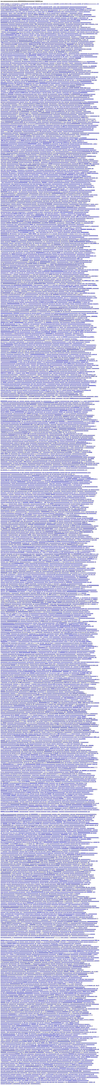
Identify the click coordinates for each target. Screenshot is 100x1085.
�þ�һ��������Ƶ (51, 240)
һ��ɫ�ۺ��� (82, 927)
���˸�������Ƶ (74, 145)
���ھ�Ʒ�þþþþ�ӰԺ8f (17, 1027)
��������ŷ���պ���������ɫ (13, 857)
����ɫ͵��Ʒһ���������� (63, 60)
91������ (37, 436)
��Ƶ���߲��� (5, 633)
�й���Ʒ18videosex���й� (28, 196)
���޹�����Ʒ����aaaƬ (45, 22)
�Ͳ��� (84, 809)
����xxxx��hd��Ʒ (51, 210)
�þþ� (55, 25)
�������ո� (50, 75)
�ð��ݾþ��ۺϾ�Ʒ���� (9, 1055)
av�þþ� (20, 32)
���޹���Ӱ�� (28, 252)
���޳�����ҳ (14, 562)
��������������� (9, 25)
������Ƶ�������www (47, 300)
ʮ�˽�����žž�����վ (37, 444)
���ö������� (49, 393)
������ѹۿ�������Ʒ (27, 702)
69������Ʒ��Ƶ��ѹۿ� (24, 828)
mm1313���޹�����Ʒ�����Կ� (11, 385)
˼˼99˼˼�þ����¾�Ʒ (89, 446)
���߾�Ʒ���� (49, 558)
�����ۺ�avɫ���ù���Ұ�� (33, 906)
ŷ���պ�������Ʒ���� (68, 633)
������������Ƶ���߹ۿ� (33, 185)
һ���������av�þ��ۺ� (36, 899)
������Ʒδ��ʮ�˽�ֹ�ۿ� (74, 50)
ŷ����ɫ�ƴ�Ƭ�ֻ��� (7, 201)
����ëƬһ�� (52, 260)
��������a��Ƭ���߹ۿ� (25, 39)
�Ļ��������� (59, 153)
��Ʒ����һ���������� (10, 148)
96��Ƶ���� (15, 330)
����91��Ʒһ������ (8, 67)
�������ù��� (21, 893)
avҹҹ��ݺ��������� (51, 134)
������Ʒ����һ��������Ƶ (68, 108)
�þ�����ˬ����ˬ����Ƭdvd (61, 345)
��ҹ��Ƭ (18, 351)
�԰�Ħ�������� (31, 681)
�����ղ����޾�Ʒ (85, 251)
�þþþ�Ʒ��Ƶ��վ (93, 53)
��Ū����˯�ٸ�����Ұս (64, 391)
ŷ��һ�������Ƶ (20, 345)
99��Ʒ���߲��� (37, 106)
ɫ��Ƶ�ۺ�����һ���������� (70, 521)
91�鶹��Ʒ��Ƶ (25, 365)
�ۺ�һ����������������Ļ (78, 170)
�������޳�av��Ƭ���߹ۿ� (42, 201)
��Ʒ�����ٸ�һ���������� (39, 935)
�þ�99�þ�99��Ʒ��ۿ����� (70, 95)
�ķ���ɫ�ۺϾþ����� (16, 173)
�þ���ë (35, 861)
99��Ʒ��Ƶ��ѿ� (36, 1063)
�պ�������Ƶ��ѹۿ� (8, 794)
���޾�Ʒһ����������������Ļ (48, 198)
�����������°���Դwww (10, 260)
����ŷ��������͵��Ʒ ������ (12, 95)
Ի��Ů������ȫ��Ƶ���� (43, 24)
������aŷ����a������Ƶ (24, 130)
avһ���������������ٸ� (64, 643)
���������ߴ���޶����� (70, 475)
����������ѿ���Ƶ (46, 724)
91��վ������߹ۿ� (55, 244)
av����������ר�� (8, 215)
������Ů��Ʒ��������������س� (15, 475)
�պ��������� (66, 177)
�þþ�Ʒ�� (91, 500)
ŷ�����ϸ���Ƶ (33, 97)
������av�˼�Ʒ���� (68, 758)
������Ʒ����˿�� (55, 803)
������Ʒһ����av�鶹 (43, 130)
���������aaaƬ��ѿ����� (29, 86)
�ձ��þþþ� (23, 97)
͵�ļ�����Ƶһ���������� (23, 94)
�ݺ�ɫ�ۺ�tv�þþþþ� (89, 574)
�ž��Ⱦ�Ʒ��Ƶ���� (78, 499)
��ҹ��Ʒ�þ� (5, 552)
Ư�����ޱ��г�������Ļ (20, 633)
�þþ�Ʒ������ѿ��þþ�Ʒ (9, 455)
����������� (91, 56)
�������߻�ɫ (25, 384)
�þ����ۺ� (49, 480)
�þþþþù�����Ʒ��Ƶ (79, 998)
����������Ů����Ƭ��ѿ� (52, 546)
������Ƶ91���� (39, 30)
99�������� (61, 19)
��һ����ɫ (4, 892)
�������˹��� (32, 1029)
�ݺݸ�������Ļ (85, 199)
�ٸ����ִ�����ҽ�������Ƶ (11, 668)
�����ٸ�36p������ (38, 652)
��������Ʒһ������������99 (13, 147)
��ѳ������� (6, 735)
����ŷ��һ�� (65, 472)
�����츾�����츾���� (87, 1069)
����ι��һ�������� (72, 362)
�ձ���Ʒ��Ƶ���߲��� (46, 302)
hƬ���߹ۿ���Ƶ (46, 436)
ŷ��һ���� (4, 424)
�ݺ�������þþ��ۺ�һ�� (37, 156)
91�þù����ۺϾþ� (52, 499)
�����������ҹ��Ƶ (69, 737)
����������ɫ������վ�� (84, 732)
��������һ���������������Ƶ (73, 7)
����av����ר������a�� (10, 740)
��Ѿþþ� (84, 670)
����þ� (89, 721)
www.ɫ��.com (78, 551)
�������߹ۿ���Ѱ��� (83, 787)
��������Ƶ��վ (71, 11)
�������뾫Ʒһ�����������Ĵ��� (14, 123)
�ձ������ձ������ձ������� (24, 735)
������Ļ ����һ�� (8, 466)
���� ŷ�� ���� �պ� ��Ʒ (10, 690)
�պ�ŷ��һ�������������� (44, 489)
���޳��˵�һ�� (68, 156)
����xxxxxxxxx (30, 781)
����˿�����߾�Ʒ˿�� (46, 374)
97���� (87, 342)
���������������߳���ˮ (11, 19)
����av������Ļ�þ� (25, 977)
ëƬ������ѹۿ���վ (75, 13)
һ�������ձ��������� (68, 395)
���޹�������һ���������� (26, 786)
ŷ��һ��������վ (34, 182)
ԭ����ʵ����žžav (66, 555)
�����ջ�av (83, 174)
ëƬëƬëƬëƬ (77, 359)
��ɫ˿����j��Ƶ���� (44, 365)
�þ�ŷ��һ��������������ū (58, 502)
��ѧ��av (34, 271)
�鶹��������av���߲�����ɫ (42, 910)
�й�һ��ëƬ (57, 940)
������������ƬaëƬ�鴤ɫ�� (11, 11)
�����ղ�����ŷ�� (77, 85)
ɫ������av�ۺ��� (90, 106)
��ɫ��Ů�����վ (48, 415)
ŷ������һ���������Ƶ (81, 22)
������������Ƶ (40, 709)
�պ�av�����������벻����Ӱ (85, 808)
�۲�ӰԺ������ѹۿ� (73, 988)
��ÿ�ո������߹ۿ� (29, 903)
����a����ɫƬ (68, 276)
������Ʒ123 (22, 212)
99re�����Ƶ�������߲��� (54, 557)
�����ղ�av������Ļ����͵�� (82, 695)
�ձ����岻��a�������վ (67, 652)
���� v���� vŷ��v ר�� (64, 196)
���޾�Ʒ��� (68, 522)
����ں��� (82, 834)
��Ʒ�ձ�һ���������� (84, 130)
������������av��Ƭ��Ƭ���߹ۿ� (50, 346)
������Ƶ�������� (23, 297)
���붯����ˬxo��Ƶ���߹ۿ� (80, 733)
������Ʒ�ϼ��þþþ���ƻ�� (29, 536)
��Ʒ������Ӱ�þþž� (19, 599)
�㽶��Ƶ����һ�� (58, 474)
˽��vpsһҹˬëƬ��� (45, 808)
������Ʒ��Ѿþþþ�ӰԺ (49, 733)
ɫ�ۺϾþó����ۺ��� (44, 244)
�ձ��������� (48, 402)
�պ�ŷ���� (68, 477)
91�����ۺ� (5, 682)
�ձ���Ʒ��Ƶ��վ (50, 391)
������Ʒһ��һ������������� (13, 418)
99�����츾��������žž (39, 676)
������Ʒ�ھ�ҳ (21, 885)
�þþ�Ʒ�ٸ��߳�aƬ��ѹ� (8, 458)
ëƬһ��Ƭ (19, 108)
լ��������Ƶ (19, 322)
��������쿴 (52, 35)
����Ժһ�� (78, 188)
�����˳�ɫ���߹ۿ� (89, 381)
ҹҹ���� (47, 111)
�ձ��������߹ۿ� (46, 78)
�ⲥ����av (16, 801)
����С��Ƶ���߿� (84, 696)
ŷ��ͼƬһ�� (92, 249)
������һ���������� (33, 333)
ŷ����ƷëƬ (69, 830)
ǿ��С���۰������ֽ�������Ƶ (12, 388)
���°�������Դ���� (41, 494)
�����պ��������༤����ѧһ (54, 470)
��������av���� (66, 314)
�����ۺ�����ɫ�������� (10, 120)
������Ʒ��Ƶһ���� (34, 627)
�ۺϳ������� (89, 1044)
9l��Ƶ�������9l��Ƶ (44, 373)
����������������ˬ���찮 (56, 777)
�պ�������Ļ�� (77, 554)
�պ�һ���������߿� (34, 409)
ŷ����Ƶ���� (83, 249)
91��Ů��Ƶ (93, 327)
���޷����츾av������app (64, 732)
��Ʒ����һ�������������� (75, 797)
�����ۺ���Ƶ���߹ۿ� (9, 167)
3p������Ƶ (84, 507)
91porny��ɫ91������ (26, 288)
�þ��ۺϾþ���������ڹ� (10, 942)
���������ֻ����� (29, 1046)
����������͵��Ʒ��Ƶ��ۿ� (60, 461)
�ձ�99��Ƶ (40, 1079)
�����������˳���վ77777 (10, 755)
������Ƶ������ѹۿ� (45, 1018)
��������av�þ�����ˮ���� (12, 348)
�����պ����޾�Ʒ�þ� (8, 727)
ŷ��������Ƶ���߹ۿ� (39, 772)
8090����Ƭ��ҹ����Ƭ (36, 730)
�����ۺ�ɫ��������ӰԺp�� (61, 332)
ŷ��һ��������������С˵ (11, 257)
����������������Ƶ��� (78, 150)
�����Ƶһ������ (21, 594)
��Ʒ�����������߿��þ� (63, 1075)
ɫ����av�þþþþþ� (6, 613)
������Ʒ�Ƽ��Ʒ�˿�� (58, 310)
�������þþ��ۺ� (55, 1054)
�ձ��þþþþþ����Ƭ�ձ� (44, 7)
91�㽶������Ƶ (59, 1066)
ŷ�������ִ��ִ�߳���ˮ (80, 92)
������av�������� (9, 994)
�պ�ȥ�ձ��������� (44, 60)
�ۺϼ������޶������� (76, 1004)
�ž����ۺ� (17, 917)
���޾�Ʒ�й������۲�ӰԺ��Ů (86, 723)
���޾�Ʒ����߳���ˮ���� (10, 811)
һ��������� (19, 876)
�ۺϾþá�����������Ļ (24, 798)
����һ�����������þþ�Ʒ (22, 106)
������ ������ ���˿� (34, 73)
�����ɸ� (4, 1004)
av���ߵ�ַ (94, 153)
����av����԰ (87, 643)
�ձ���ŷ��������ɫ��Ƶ (82, 262)
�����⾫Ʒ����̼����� (58, 1038)
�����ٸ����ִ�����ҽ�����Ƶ (12, 352)
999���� (43, 174)
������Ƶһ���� (32, 150)
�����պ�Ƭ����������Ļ (39, 21)
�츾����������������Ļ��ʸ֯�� (83, 311)
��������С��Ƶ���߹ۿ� (84, 168)
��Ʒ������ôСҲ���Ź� (46, 839)
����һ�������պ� (87, 371)
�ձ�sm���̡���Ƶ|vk (7, 333)
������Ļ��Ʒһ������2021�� (75, 379)
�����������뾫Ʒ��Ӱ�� (10, 1072)
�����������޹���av (27, 38)
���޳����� (86, 80)
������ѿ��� (27, 24)
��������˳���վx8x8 (29, 453)
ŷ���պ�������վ (74, 302)
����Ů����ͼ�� (70, 532)
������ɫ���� (93, 608)
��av (21, 268)
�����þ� (42, 89)
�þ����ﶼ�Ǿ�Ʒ (55, 337)
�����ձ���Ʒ (60, 55)
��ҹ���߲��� (27, 515)
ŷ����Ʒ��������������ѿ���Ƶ (67, 460)
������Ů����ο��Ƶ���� (10, 791)
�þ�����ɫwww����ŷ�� (26, 167)
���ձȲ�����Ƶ (6, 604)
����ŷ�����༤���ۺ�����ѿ (51, 398)
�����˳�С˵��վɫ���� (9, 965)
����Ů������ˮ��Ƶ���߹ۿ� (39, 800)
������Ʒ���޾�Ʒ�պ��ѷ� (10, 316)
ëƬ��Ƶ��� (55, 436)
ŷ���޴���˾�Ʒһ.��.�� (51, 106)
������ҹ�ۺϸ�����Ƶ (43, 342)
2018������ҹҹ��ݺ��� (9, 244)
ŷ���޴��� (81, 72)
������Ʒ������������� (65, 910)
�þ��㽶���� (82, 500)
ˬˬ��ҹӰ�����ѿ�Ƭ (7, 182)
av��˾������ (43, 85)
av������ (60, 171)
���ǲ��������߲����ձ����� (49, 681)
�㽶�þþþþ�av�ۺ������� (25, 272)
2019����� (52, 263)
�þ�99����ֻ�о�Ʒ (76, 106)
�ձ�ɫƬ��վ (4, 447)
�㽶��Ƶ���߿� (89, 931)
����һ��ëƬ (39, 213)
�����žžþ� (14, 150)
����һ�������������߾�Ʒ (46, 856)
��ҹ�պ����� (80, 229)
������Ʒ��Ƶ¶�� (31, 95)
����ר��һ (70, 47)
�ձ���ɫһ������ (63, 954)
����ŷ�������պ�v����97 (29, 162)
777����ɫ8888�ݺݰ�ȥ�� (66, 896)
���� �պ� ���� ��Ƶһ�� (54, 505)
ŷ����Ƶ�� (69, 828)
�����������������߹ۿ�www (30, 693)
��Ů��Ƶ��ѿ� (6, 701)
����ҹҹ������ (28, 188)
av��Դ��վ (37, 529)
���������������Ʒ (70, 274)
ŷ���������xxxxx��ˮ (68, 215)
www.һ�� (28, 591)
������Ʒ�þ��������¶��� (58, 1019)
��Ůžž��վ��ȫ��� (20, 13)
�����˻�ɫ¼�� (64, 41)
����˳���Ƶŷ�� (92, 365)
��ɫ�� (72, 814)
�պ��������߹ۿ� (48, 1065)
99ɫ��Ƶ (3, 157)
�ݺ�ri (49, 535)
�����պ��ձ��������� (63, 212)
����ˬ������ (76, 303)
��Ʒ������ (61, 260)
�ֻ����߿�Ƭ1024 (91, 241)
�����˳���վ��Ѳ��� (82, 88)
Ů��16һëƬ (45, 552)
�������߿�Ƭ (49, 280)
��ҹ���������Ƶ (24, 332)
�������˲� (5, 449)
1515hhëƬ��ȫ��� (80, 16)
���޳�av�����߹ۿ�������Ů (87, 160)
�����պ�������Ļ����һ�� (64, 410)
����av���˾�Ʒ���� (27, 942)
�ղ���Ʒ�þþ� (33, 1007)
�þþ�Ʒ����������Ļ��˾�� (11, 516)
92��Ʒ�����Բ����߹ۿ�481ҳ (10, 665)
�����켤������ (65, 423)
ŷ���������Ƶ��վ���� (49, 314)
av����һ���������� (71, 184)
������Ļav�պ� (86, 19)
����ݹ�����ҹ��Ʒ (79, 836)
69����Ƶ (85, 412)
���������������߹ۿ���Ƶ (11, 119)
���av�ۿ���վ (6, 241)
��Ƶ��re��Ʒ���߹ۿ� (66, 405)
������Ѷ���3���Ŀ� (9, 1057)
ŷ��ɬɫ (67, 748)
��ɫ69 (35, 349)
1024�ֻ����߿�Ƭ (59, 926)
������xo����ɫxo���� (10, 58)
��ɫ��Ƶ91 (58, 64)
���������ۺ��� (8, 483)
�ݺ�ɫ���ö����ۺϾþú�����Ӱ (23, 582)
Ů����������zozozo (64, 69)
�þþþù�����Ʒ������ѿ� (23, 201)
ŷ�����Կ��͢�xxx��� (28, 535)
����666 (10, 56)
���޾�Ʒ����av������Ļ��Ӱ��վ (12, 597)
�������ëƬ (18, 131)
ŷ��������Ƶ (6, 349)
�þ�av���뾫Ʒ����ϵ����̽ (54, 582)
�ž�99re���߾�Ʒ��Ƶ (40, 405)
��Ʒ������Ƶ (58, 740)
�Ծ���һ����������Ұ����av (12, 450)
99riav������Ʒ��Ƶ (74, 923)
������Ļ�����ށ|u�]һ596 (59, 297)
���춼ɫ (89, 8)
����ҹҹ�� (64, 382)
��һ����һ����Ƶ (67, 167)
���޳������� (28, 505)
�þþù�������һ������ (9, 847)
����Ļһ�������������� (11, 1021)
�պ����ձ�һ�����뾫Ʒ (28, 419)
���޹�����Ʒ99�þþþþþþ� (26, 159)
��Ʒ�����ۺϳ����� (82, 105)
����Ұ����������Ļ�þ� (72, 66)
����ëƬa (21, 518)
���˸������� (24, 652)
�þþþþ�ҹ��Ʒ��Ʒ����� (45, 25)
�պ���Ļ (65, 229)
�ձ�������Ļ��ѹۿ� (9, 154)
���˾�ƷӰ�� (51, 817)
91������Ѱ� (94, 116)
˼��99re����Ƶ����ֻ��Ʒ (9, 44)
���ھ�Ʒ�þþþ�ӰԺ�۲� (32, 314)
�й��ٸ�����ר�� (77, 216)
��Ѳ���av (59, 276)
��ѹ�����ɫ (29, 322)
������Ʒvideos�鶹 (21, 513)
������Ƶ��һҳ (24, 113)
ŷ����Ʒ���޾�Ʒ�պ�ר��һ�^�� (63, 80)
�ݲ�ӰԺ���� (82, 164)
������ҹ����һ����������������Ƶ (36, 343)
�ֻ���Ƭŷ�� (40, 698)
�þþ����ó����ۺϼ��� (48, 131)
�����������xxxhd (8, 156)
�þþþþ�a (26, 64)
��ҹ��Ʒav (73, 271)
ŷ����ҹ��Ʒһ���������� (42, 492)
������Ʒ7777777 (86, 1015)
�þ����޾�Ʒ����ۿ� (70, 91)
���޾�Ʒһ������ (15, 387)
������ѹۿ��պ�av (44, 826)
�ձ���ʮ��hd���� (31, 85)
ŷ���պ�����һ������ (9, 86)
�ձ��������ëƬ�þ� (46, 113)
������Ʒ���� (68, 16)
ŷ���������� (86, 123)
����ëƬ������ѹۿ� (58, 963)
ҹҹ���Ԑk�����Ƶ (84, 11)
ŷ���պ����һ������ (87, 898)
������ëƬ (32, 22)
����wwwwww (46, 69)
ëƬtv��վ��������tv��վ (26, 555)
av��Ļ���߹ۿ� (77, 99)
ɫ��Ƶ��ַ (3, 164)
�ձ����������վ (25, 489)
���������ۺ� (44, 870)
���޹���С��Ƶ (51, 704)
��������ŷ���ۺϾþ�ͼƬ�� (34, 296)
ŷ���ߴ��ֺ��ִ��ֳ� (44, 271)
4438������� (89, 447)
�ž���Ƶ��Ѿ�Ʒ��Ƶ (53, 100)
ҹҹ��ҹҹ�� (56, 7)
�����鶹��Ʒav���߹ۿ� (38, 100)
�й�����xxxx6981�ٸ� (70, 761)
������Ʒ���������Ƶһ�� (24, 382)
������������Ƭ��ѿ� (84, 113)
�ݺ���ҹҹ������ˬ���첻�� (58, 800)
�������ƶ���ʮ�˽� (8, 145)
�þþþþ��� (23, 52)
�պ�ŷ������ (64, 143)
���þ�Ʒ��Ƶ (36, 357)
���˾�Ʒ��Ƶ (28, 685)
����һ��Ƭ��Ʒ (76, 279)
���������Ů (57, 536)
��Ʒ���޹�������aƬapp (70, 238)
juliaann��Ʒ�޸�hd (93, 276)
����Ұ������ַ (46, 319)
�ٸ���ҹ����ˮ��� (64, 390)
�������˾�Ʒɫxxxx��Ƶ (82, 881)
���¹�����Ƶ (28, 119)
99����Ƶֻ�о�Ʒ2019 (40, 1004)
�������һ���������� (22, 308)
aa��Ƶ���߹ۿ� (39, 505)
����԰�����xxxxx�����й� (68, 213)
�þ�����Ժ (63, 14)
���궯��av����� (38, 775)
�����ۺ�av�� (33, 77)
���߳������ (39, 778)
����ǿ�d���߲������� (83, 151)
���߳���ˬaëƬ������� (37, 88)
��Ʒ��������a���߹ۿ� (89, 77)
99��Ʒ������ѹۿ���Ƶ (75, 46)
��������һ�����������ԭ (49, 95)
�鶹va (81, 359)
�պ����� (92, 66)
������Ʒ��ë (39, 566)
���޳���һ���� (38, 210)
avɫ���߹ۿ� (32, 316)
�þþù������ (31, 674)
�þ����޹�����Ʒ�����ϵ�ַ (10, 626)
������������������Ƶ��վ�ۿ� (14, 16)
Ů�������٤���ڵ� (8, 207)
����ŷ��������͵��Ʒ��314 (70, 282)
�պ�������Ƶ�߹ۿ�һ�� (42, 252)
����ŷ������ (44, 16)
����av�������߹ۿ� (47, 967)
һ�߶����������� (8, 237)
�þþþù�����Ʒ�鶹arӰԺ (39, 762)
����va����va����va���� (54, 50)
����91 (72, 360)
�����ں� (90, 187)
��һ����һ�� (55, 758)
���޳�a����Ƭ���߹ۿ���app (25, 532)
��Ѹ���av (65, 937)
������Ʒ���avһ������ (78, 53)
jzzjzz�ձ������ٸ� (78, 706)
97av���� (4, 726)
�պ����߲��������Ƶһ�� (26, 41)
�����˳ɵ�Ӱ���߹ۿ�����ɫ (51, 962)
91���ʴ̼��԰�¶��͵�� (89, 46)
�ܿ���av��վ (5, 555)
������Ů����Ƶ (92, 706)
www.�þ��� (78, 80)
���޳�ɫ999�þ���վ (77, 491)
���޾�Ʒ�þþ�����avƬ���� (20, 325)
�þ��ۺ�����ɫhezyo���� (53, 862)
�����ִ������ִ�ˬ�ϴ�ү (67, 769)
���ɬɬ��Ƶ (35, 387)
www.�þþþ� (24, 77)
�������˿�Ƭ (88, 532)
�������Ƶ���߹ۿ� (86, 307)
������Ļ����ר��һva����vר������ (72, 285)
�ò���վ (74, 338)
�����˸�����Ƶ (7, 982)
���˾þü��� (5, 33)
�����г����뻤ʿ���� (9, 356)
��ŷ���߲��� (80, 641)
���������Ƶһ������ (37, 81)
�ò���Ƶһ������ (7, 224)
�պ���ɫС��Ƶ (94, 421)
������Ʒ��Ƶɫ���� (45, 429)
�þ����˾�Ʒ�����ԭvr (46, 150)
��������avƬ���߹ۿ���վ (49, 881)
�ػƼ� (21, 33)
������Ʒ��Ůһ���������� (12, 474)
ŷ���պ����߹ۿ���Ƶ (56, 379)
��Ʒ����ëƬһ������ (8, 41)
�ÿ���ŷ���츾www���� (35, 557)
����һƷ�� (24, 851)
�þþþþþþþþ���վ (26, 632)
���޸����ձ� (33, 44)
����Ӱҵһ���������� (75, 1032)
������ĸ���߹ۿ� (62, 387)
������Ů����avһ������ (73, 803)
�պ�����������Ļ (90, 823)
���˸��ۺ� (41, 41)
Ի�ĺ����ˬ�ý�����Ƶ (8, 195)
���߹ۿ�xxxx (12, 18)
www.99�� (67, 513)
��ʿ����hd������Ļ (78, 688)
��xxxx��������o (42, 157)
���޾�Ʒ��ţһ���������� (10, 49)
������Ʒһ (45, 357)
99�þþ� (68, 55)
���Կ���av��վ (55, 357)
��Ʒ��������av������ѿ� (49, 49)
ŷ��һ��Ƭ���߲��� (62, 457)
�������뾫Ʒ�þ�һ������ (71, 83)
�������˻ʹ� (91, 562)
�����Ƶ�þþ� (76, 436)
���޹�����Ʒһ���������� (59, 140)
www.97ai (88, 674)
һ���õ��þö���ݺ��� (49, 120)
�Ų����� (47, 321)
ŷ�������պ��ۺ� (58, 227)
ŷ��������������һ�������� (49, 202)
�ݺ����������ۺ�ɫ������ (87, 573)
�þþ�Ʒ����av (65, 1040)
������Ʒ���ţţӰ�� (51, 290)
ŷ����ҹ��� (68, 945)
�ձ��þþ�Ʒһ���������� (70, 126)
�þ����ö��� (33, 212)
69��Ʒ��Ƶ (4, 1058)
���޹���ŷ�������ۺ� (41, 461)
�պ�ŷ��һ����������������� (13, 55)
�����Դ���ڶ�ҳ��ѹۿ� (39, 593)
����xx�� (16, 97)
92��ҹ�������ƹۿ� (54, 801)
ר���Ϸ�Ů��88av (77, 574)
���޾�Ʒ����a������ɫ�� (39, 795)
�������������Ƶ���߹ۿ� (46, 246)
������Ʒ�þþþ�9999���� (46, 168)
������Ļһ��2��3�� (8, 500)
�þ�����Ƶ (43, 633)
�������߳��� (47, 780)
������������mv (90, 419)
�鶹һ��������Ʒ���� (9, 704)
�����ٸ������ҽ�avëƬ (24, 279)
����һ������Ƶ (55, 590)
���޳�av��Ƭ (56, 814)
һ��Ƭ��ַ (38, 167)
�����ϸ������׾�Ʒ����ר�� (25, 346)
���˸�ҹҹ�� (5, 831)
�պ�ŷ (49, 38)
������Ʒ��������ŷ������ (43, 205)
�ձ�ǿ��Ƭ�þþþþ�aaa (70, 557)
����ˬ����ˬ (53, 815)
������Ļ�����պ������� (31, 283)
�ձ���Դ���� (29, 579)
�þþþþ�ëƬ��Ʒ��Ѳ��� (36, 1010)
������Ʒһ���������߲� (78, 800)
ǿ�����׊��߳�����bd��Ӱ (89, 759)
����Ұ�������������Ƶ (42, 114)
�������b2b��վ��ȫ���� (10, 185)
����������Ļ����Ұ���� (28, 663)
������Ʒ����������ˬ (38, 483)
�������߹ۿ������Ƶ (31, 638)
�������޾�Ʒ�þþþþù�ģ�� (82, 49)
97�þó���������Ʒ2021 (63, 151)
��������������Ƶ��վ (10, 758)
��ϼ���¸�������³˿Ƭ (71, 418)
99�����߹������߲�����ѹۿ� (64, 321)
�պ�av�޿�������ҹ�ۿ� (40, 704)
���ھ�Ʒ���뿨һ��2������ (61, 27)
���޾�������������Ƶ (27, 25)
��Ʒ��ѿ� (13, 682)
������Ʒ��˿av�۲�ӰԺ (8, 221)
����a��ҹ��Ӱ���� (75, 794)
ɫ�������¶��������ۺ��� (12, 565)
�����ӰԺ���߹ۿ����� (29, 808)
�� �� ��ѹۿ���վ (62, 685)
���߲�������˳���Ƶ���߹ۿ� (53, 532)
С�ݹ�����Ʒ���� (31, 1027)
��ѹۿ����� (86, 599)
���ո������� (83, 232)
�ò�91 (33, 237)
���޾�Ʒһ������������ (57, 70)
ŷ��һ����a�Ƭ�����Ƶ (9, 679)
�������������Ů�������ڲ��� (63, 159)
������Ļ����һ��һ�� (40, 195)
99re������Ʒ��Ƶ (89, 348)
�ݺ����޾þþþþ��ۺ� (60, 367)
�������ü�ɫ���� (32, 151)
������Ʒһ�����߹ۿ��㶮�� (69, 745)
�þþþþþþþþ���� (6, 177)
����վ (19, 544)
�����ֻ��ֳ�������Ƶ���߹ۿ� (20, 677)
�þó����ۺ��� (84, 299)
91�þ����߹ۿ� (37, 470)
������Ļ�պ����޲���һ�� (49, 371)
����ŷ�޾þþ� (93, 557)
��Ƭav (41, 387)
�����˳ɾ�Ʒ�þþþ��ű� (24, 125)
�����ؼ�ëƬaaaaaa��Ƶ (72, 136)
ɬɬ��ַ (24, 974)
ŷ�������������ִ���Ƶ (61, 616)
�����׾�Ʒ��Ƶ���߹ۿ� (19, 530)
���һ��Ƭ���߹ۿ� (83, 709)
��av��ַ (50, 1026)
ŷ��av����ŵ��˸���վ (70, 629)
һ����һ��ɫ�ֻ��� (53, 147)
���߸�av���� (65, 106)
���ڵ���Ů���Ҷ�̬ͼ (47, 185)
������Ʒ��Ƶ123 (29, 1082)
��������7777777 (7, 709)
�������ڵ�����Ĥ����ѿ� (11, 24)
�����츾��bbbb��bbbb (74, 294)
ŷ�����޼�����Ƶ (76, 102)
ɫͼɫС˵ (77, 492)
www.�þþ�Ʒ (22, 150)
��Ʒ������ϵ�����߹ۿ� (71, 316)
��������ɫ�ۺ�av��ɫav (9, 27)
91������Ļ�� (43, 440)
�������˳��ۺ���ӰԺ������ (86, 720)
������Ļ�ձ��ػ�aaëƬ (34, 415)
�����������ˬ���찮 (9, 176)
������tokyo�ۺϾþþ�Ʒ (28, 927)
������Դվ (5, 100)
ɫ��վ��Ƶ (10, 131)
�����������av (70, 577)
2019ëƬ (37, 327)
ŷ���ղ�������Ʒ (7, 122)
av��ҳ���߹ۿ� (89, 647)
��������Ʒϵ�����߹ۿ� (55, 524)
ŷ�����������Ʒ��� (71, 684)
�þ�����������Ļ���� (47, 254)
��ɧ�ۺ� (12, 809)
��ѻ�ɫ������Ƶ (55, 1069)
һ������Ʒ (80, 224)
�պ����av (4, 505)
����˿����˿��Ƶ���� (72, 960)
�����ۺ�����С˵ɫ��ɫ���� (83, 828)
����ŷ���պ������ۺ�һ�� (84, 730)
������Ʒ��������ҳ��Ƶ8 (45, 718)
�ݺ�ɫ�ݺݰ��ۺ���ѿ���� (9, 436)
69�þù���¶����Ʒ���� (40, 137)
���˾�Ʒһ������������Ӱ (56, 123)
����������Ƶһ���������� (25, 706)
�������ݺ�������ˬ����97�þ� (10, 618)
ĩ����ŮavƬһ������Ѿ (65, 903)
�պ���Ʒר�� (29, 359)
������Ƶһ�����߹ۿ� (75, 449)
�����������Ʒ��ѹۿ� (35, 269)
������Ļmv (77, 726)
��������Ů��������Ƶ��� (44, 171)
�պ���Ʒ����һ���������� (81, 1065)
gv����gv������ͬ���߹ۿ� (10, 136)
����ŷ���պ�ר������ (51, 243)
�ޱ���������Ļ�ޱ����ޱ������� (35, 103)
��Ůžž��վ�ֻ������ (8, 1079)
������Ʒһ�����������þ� (53, 1063)
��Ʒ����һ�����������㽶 (11, 88)
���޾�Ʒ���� (60, 522)
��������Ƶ (58, 269)
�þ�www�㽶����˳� (75, 485)
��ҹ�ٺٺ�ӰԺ (5, 591)
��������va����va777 (72, 171)
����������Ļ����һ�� (58, 647)
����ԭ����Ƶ (72, 367)
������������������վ (27, 644)
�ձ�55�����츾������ (57, 294)
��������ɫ (5, 368)
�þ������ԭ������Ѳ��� (32, 61)
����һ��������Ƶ (24, 820)
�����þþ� (4, 419)
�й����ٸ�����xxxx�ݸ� (10, 577)
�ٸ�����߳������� (63, 623)
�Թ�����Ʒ (24, 260)
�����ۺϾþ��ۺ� (81, 39)
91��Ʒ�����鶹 (6, 106)
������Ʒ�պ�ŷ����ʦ (9, 234)
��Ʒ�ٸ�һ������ (7, 248)
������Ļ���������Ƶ (86, 655)
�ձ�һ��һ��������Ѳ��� (35, 770)
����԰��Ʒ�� (77, 412)
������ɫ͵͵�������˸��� (75, 826)
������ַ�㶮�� (81, 608)
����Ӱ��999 (55, 13)
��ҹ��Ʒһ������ (39, 274)
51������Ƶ (77, 63)
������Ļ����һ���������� (39, 91)
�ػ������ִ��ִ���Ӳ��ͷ (9, 38)
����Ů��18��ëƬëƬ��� (65, 63)
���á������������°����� (29, 546)
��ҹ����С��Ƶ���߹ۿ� (29, 80)
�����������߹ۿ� (52, 255)
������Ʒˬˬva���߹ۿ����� (21, 199)
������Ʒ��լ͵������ (49, 199)
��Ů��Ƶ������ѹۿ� (56, 497)
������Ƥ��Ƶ (6, 1016)
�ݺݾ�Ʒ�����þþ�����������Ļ (46, 133)
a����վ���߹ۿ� (19, 122)
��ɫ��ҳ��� (82, 1058)
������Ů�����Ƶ (83, 480)
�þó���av (34, 56)
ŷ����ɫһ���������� (9, 277)
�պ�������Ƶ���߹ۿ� (13, 610)
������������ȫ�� (53, 102)
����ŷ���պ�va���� (83, 764)
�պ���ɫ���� (35, 377)
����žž (34, 1057)
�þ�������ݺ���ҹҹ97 (45, 583)
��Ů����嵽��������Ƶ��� (66, 209)
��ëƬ (63, 11)
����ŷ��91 (25, 945)
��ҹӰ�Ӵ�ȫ (41, 19)
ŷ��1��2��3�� (29, 299)
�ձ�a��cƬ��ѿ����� (69, 709)
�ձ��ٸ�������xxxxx (25, 682)
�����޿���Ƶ (12, 160)
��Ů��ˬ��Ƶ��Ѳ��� (46, 44)
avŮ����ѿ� (26, 205)
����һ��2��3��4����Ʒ (84, 329)
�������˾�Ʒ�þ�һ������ (51, 649)
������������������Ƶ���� (78, 153)
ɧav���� (4, 854)
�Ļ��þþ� (88, 499)
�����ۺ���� (27, 460)
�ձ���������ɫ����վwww (68, 585)
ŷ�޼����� (88, 604)
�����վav (61, 1082)
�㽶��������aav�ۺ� (25, 1030)
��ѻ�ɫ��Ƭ (63, 283)
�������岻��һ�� (24, 177)
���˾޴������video (7, 291)
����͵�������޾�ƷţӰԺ (31, 131)
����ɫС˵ (68, 1008)
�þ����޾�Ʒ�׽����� (70, 308)
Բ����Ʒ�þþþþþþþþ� (7, 432)
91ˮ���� (82, 137)
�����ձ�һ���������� (62, 370)
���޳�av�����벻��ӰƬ (82, 552)
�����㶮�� (88, 223)
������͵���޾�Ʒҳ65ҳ (42, 187)
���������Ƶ (29, 187)
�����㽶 (63, 324)
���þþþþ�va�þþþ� (72, 249)
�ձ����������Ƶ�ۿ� (60, 515)
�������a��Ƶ (88, 103)
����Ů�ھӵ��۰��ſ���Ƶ (42, 427)
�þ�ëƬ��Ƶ (81, 265)
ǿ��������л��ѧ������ (28, 430)
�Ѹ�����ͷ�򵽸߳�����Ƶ (80, 616)
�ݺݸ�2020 (54, 232)
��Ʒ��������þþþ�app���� (41, 32)
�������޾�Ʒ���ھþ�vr (40, 177)
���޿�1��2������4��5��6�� (43, 368)
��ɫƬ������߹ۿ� (76, 744)
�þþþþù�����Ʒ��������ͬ (65, 393)
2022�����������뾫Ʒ (9, 566)
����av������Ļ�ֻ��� (64, 88)
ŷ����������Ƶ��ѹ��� (44, 455)
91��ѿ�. (94, 764)
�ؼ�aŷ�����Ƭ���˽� (8, 576)
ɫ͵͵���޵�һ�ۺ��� (54, 177)
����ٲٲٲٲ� (41, 362)
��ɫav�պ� (68, 474)
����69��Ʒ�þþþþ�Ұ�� (8, 390)
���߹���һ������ (76, 286)
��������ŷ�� (24, 153)
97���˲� (78, 390)
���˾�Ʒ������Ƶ (43, 349)
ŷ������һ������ (77, 351)
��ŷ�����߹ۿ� (67, 726)
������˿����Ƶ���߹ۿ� (22, 75)
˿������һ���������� (36, 610)
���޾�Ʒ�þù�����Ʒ (7, 216)
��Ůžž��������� (83, 240)
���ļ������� (25, 181)
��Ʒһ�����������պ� (56, 363)
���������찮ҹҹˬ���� (52, 959)
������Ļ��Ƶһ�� (7, 85)
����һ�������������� (73, 882)
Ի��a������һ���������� (11, 42)
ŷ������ (56, 32)
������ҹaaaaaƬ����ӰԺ (9, 641)
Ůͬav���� (21, 70)
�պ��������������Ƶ (25, 230)
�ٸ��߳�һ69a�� (33, 851)
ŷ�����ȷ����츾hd (40, 662)
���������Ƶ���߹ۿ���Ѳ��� (59, 325)
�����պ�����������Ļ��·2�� (13, 303)
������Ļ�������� (70, 299)
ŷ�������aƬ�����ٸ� (52, 946)
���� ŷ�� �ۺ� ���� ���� (44, 784)
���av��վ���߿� (7, 329)
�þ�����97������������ (11, 14)
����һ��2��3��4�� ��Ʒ (84, 755)
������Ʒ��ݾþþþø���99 (76, 157)
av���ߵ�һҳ (58, 988)
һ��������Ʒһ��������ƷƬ (79, 204)
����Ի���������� (25, 960)
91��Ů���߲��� (47, 1066)
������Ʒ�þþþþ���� (8, 1074)
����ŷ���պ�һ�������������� (14, 63)
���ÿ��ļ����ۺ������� (10, 750)
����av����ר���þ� (64, 918)
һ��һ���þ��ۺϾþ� (53, 329)
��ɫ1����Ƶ (32, 367)
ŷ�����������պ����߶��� (84, 156)
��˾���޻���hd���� (36, 102)
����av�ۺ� (40, 591)
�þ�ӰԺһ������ (6, 775)
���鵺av (89, 536)
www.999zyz (48, 340)
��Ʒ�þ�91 (69, 963)
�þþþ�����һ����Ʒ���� (10, 66)
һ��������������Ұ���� (11, 519)
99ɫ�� (49, 965)
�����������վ (75, 991)
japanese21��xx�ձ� (42, 419)
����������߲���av (17, 552)
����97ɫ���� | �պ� (50, 52)
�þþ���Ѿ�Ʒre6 (84, 116)
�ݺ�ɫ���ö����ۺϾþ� (47, 151)
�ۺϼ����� (27, 1074)
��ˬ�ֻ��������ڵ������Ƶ (43, 119)
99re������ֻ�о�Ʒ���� (9, 685)
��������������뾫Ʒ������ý (83, 494)
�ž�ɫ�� (47, 39)
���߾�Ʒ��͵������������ (49, 701)
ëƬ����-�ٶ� (67, 99)
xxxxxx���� (75, 55)
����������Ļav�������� (63, 319)
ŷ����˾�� (82, 114)
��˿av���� (33, 300)
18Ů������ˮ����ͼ (53, 384)
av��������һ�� (52, 30)
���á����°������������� (73, 801)
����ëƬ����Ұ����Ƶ (50, 291)
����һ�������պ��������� (13, 737)
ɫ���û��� (59, 839)
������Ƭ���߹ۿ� (41, 1054)
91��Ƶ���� (20, 342)
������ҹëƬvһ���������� (11, 319)
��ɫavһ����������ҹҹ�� (10, 921)
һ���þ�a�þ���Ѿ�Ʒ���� (10, 302)
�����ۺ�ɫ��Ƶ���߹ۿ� (88, 511)
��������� (89, 119)
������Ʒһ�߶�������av (85, 415)
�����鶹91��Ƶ (14, 419)
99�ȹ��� (57, 167)
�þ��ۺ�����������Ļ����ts (31, 66)
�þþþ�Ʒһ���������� (73, 809)
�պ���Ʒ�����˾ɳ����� (10, 967)
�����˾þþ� (65, 18)
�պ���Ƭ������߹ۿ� (26, 116)
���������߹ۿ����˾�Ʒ (10, 271)
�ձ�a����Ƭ (64, 917)
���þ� (53, 69)
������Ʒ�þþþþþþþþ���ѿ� (10, 232)
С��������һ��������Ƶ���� (23, 198)
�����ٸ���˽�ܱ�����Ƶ (9, 171)
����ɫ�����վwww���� (47, 430)
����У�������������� (70, 668)
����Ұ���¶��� (67, 176)
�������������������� (66, 265)
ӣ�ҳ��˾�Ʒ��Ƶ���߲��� (9, 213)
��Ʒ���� (66, 330)
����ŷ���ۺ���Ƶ (15, 504)
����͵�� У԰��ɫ (83, 753)
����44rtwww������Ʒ (38, 1077)
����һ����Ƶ (40, 255)
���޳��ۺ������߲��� (8, 839)
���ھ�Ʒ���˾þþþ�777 (75, 621)
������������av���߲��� (57, 286)
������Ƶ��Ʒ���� (42, 352)
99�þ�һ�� (39, 836)
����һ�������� (48, 209)
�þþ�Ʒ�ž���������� (9, 663)
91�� (23, 822)
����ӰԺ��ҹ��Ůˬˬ (58, 516)
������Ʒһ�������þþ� (10, 533)
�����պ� (23, 557)
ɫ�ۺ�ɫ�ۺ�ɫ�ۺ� (53, 729)
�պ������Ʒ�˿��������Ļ (28, 78)
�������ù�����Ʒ (27, 805)
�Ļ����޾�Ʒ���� (77, 613)
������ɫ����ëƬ (59, 24)
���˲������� (43, 1046)
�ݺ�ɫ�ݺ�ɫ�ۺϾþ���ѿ (33, 884)
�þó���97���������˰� (47, 588)
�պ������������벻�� (32, 1066)
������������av (8, 371)
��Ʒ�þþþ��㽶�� (59, 1032)
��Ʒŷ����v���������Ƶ (66, 441)
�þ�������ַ (32, 254)
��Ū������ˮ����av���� (28, 176)
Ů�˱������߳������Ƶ (73, 516)
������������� (26, 951)
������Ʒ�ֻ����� (70, 546)
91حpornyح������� (9, 30)
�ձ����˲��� (14, 33)
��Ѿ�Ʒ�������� (7, 594)
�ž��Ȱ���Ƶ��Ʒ (60, 778)
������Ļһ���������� (10, 296)
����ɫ (92, 1055)
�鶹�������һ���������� (11, 707)
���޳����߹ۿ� (20, 109)
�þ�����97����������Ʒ (53, 836)
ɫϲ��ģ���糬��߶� (52, 573)
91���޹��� (65, 198)
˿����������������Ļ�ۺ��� (13, 770)
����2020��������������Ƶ (61, 128)
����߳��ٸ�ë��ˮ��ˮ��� (52, 854)
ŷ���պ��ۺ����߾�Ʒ (91, 554)
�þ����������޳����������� (40, 318)
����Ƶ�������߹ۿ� (74, 419)
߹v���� (33, 365)
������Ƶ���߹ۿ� (52, 145)
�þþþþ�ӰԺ (48, 193)
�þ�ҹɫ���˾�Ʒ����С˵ (75, 111)
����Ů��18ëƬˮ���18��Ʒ (36, 11)
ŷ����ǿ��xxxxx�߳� (23, 446)
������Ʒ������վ (8, 845)
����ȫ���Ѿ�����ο (29, 19)
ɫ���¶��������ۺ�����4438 (83, 756)
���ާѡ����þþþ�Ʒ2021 (8, 511)
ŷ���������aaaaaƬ (25, 274)
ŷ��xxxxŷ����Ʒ (6, 1040)
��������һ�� (47, 416)
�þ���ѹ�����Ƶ (73, 762)
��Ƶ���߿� (32, 246)
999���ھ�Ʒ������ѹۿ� (24, 784)
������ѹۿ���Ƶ (34, 464)
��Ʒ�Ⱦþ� (25, 985)
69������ (37, 259)
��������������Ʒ (27, 307)
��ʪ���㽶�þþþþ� (72, 195)
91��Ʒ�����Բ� (6, 715)
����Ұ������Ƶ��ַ (62, 967)
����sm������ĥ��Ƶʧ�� (28, 302)
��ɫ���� (56, 126)
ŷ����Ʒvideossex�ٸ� (26, 507)
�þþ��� (3, 162)
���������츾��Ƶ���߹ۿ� (43, 682)
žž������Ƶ (63, 154)
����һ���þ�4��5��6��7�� (46, 1082)
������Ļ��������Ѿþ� (85, 409)
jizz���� (58, 92)
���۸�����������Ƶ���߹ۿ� (66, 72)
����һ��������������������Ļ (31, 573)
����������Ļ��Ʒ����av (34, 558)
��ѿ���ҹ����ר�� (88, 463)
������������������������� (33, 729)
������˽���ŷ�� (30, 226)
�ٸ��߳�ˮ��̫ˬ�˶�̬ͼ (37, 280)
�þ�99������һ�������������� (14, 262)
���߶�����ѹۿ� (24, 28)
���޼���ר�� (39, 532)
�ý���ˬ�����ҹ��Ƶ (8, 230)
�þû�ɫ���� (19, 83)
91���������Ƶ (64, 770)
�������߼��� (22, 266)
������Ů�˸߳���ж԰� (46, 759)
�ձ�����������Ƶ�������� (12, 624)
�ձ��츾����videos (25, 587)
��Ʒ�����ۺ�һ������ (76, 255)
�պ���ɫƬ (94, 599)
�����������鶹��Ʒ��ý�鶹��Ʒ (13, 744)
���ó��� (87, 111)
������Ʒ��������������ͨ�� (13, 415)
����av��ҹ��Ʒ (82, 557)
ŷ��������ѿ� (52, 585)
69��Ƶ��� (84, 193)
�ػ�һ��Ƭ (28, 1050)
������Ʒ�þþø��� (50, 338)
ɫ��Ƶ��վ (22, 114)
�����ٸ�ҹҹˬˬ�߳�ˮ (40, 502)
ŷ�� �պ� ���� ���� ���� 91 (27, 560)
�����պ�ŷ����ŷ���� (72, 385)
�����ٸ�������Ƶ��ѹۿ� (48, 14)
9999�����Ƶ (44, 36)
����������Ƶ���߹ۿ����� (64, 8)
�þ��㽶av (46, 666)
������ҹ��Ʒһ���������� (46, 530)
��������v (84, 274)
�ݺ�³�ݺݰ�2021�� (64, 10)
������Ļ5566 (58, 116)
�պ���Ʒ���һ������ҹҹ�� (11, 190)
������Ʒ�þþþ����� (50, 143)
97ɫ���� (23, 409)
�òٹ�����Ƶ (5, 150)
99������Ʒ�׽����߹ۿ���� (8, 875)
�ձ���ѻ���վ (43, 861)
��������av (55, 21)
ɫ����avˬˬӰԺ (5, 91)
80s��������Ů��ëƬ (75, 533)
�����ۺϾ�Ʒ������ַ (84, 410)
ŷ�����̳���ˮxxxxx (38, 480)
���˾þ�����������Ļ (46, 623)
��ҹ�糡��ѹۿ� (55, 216)
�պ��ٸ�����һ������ (10, 60)
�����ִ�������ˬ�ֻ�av (60, 226)
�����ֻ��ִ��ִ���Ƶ (73, 123)
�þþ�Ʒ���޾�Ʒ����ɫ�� (69, 243)
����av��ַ (22, 627)
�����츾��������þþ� (22, 313)
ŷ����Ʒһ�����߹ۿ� (8, 554)
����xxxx (33, 244)
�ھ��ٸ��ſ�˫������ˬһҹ (9, 140)
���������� (18, 72)
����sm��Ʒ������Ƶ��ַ (10, 168)
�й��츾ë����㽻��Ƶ (68, 329)
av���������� (7, 549)
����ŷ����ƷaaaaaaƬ (40, 715)
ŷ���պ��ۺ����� (8, 861)
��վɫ (66, 173)
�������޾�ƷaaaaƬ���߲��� (61, 479)
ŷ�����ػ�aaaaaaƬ (53, 446)
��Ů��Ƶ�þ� (44, 615)
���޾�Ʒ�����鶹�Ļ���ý (37, 594)
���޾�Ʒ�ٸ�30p (24, 316)
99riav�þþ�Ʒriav (92, 1029)
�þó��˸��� (95, 151)
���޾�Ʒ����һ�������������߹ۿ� (60, 1061)
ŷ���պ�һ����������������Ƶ (52, 792)
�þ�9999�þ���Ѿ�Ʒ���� (72, 193)
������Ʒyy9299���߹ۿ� (52, 906)
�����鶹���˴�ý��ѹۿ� (47, 655)
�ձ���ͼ (72, 229)
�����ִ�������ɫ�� (9, 332)
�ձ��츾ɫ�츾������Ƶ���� (29, 769)
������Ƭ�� (54, 257)
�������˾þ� (6, 998)
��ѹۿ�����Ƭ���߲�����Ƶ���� (51, 945)
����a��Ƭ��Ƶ (6, 199)
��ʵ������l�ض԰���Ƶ (64, 499)
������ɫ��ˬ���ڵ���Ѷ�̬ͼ (70, 401)
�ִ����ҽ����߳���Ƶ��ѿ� (79, 10)
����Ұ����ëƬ (93, 238)
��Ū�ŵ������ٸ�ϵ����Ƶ (77, 154)
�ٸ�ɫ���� (95, 957)
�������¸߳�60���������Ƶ (11, 543)
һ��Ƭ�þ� (14, 212)
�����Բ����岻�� (89, 621)
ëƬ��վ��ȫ (28, 53)
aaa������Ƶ (90, 715)
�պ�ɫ (85, 318)
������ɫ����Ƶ (42, 577)
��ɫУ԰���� (26, 318)
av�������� (90, 38)
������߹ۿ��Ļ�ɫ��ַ (90, 195)
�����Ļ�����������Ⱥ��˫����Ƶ (30, 391)
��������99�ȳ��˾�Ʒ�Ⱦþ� (10, 365)
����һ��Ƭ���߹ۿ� (91, 177)
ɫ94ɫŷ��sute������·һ (8, 738)
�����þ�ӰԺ (66, 279)
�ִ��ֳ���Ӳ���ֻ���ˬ (87, 337)
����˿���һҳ (81, 1079)
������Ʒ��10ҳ (19, 305)
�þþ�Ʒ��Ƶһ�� (70, 409)
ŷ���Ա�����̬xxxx (26, 963)
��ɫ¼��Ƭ (92, 10)
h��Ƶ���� (16, 276)
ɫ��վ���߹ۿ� (94, 243)
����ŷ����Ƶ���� (43, 227)
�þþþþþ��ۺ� (36, 199)
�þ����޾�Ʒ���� (16, 357)
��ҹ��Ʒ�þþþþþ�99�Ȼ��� (41, 218)
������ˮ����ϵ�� (34, 885)
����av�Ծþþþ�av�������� (54, 173)
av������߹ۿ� (6, 252)
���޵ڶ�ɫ (52, 1058)
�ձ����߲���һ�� (76, 94)
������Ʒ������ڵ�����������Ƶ (14, 22)
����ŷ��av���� (53, 486)
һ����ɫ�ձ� (42, 190)
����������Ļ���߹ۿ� (84, 78)
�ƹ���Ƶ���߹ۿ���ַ (56, 77)
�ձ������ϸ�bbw (91, 479)
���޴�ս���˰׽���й (46, 663)
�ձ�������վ (21, 1079)
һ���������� (78, 931)
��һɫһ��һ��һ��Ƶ (54, 646)
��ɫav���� (19, 1047)
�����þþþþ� (21, 452)
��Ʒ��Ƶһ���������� (53, 73)
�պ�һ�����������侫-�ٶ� (35, 744)
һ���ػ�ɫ (30, 13)
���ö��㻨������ (29, 668)
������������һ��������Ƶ (12, 359)
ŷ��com (26, 657)
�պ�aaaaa (80, 348)
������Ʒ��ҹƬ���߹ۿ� (11, 174)
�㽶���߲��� (78, 248)
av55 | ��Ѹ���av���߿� (45, 658)
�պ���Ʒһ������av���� (51, 61)
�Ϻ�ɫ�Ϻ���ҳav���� (8, 204)
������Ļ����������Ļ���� (47, 382)
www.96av (30, 715)
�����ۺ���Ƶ (89, 359)
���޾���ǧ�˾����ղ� (38, 882)
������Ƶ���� (71, 348)
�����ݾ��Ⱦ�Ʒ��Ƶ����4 (10, 209)
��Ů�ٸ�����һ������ (51, 472)
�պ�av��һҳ (65, 56)
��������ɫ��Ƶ (25, 522)
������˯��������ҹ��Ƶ (77, 70)
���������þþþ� (88, 404)
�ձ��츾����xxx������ (59, 539)
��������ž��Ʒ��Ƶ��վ (16, 733)
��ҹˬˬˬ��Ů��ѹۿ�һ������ (25, 789)
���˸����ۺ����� (71, 251)
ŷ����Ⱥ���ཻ (24, 811)
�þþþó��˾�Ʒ (26, 351)
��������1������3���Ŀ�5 (42, 153)
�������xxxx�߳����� (56, 915)
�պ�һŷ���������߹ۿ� (81, 201)
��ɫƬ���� (82, 313)
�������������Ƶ (8, 47)
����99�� (34, 655)
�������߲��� (6, 97)
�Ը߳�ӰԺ (84, 1033)
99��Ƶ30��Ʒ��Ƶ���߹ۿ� (9, 601)
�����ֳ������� (78, 291)
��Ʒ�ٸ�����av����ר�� (63, 22)
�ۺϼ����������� (33, 303)
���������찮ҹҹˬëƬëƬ (8, 890)
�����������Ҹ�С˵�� (33, 637)
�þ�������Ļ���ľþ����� (26, 363)
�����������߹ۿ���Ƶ (29, 468)
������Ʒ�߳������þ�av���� (12, 1015)
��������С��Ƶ (55, 105)
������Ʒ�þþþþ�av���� (9, 518)
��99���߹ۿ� (22, 300)
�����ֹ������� (7, 28)
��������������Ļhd (9, 367)
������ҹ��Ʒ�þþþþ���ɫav (64, 280)
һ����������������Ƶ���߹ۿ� (53, 895)
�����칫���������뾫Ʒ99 (71, 61)
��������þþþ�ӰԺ (84, 957)
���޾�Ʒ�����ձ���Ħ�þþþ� (59, 142)
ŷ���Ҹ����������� (84, 300)
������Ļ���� (15, 602)
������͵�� (55, 837)
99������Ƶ (74, 41)
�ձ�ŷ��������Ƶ (30, 450)
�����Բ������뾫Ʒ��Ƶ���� (64, 842)
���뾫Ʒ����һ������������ (62, 892)
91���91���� (39, 960)
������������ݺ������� (49, 847)
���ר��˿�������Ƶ (50, 41)
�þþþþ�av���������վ (81, 305)
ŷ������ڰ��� (67, 201)
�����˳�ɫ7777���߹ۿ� (8, 272)
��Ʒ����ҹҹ (53, 103)
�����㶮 (58, 150)
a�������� (71, 283)
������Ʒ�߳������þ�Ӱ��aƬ (20, 89)
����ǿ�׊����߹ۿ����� (69, 232)
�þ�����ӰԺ (5, 179)
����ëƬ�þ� (5, 666)
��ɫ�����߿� (23, 932)
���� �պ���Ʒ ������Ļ (27, 583)
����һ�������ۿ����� (45, 764)
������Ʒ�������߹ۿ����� (49, 282)
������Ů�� (89, 44)
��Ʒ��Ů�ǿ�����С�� (83, 560)
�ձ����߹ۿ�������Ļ (60, 535)
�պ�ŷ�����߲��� (11, 157)
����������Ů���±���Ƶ (62, 833)
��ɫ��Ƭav (91, 521)
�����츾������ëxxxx (22, 438)
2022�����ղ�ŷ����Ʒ (44, 154)
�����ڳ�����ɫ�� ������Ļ (62, 755)
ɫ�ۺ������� (86, 184)
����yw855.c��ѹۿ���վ (40, 308)
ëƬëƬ (48, 159)
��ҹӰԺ (20, 502)
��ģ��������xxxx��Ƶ (13, 103)
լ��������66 (88, 806)
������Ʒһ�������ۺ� (66, 704)
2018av (21, 296)
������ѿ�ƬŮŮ (80, 8)
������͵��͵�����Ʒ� (65, 263)
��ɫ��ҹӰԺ (36, 458)
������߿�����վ (7, 83)
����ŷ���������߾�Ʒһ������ (23, 488)
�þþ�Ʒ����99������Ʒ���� (11, 7)
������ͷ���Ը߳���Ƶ (30, 787)
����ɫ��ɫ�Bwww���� (67, 527)
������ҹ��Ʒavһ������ (10, 440)
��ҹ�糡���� (48, 907)
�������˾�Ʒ (91, 255)
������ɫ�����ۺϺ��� (10, 220)
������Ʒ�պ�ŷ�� (26, 220)
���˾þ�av (70, 508)
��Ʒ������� (29, 999)
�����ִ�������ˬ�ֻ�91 (63, 710)
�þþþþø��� (4, 294)
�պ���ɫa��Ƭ (18, 85)
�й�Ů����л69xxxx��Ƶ (32, 36)
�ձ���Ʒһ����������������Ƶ (63, 427)
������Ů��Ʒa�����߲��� (21, 223)
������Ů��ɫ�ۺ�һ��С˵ (9, 191)
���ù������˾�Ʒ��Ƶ (75, 67)
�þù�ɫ (80, 195)
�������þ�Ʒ (82, 413)
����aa (85, 66)
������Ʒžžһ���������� (72, 64)
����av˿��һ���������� (59, 85)
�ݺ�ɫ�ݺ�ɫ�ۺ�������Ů (47, 441)
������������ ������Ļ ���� (39, 418)
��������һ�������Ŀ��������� (47, 726)
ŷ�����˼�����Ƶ (61, 368)
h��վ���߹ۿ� (26, 1080)
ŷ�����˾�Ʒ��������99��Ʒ (11, 988)
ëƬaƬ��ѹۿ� (42, 56)
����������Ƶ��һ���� (50, 324)
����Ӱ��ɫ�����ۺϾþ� (9, 932)
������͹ (25, 718)
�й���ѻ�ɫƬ (88, 179)
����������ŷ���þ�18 (42, 288)
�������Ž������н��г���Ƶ (12, 896)
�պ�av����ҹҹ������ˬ (9, 78)
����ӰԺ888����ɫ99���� (10, 607)
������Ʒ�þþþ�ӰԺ (7, 706)
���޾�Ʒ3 (93, 382)
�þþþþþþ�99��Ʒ (46, 845)
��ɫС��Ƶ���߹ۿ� (80, 508)
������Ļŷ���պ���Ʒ (9, 573)
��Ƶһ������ (64, 573)
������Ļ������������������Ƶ (55, 162)
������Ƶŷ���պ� (23, 814)
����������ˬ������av (77, 266)
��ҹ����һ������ (32, 585)
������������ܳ (75, 457)
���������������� (85, 148)
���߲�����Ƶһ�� (25, 232)
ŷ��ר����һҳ (79, 252)
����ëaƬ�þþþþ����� (8, 912)
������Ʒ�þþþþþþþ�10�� (20, 21)
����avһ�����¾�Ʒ (43, 555)
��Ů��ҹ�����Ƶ (36, 184)
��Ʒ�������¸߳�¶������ (65, 300)
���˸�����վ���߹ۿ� (47, 307)
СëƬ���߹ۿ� (35, 89)
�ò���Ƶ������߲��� (51, 942)
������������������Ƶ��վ (79, 324)
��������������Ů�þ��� (84, 181)
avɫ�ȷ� (59, 338)
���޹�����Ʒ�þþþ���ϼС (9, 376)
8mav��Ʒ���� (22, 887)
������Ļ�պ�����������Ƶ (57, 360)
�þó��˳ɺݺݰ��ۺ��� (66, 188)
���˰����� (65, 216)
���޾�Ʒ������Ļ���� (87, 906)
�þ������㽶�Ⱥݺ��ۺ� (91, 803)
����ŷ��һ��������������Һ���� (15, 402)
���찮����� (54, 552)
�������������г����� (74, 987)
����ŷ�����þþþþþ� (31, 441)
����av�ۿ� (45, 539)
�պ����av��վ (6, 529)
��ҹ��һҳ (47, 28)
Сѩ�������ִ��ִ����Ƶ (33, 216)
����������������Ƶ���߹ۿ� (21, 608)
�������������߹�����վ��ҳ (29, 160)
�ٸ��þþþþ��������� (34, 822)
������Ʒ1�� (92, 996)
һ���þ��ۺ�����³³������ (53, 597)
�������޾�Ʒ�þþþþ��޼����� (38, 63)
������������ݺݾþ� (36, 240)
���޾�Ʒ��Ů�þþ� (17, 423)
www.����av (19, 764)
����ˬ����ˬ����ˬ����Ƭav (47, 277)
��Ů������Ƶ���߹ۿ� (9, 491)
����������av (61, 119)
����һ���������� (40, 53)
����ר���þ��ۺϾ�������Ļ (87, 751)
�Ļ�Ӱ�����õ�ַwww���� (9, 274)
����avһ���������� (9, 153)
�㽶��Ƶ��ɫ (19, 251)
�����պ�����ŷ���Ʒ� (34, 876)
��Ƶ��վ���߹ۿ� (64, 510)
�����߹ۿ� (4, 809)
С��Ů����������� (76, 237)
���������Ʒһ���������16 (78, 579)
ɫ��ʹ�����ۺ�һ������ (84, 363)
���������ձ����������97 (44, 875)
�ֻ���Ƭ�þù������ (24, 126)
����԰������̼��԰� (74, 151)
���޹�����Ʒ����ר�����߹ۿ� (27, 987)
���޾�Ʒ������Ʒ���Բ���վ (54, 730)
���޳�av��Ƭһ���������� (31, 626)
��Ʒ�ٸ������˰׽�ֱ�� (80, 314)
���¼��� (73, 18)
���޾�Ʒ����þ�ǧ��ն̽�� (20, 404)
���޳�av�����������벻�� (24, 370)
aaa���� (76, 666)
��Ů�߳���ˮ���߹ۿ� (51, 529)
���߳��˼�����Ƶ (26, 136)
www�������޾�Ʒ (6, 596)
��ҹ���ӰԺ (77, 176)
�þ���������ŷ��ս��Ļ (18, 227)
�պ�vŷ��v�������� (64, 898)
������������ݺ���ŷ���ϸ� (12, 881)
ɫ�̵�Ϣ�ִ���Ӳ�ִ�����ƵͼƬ (77, 693)
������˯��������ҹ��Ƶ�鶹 (55, 619)
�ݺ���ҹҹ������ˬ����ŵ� (61, 580)
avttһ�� (62, 436)
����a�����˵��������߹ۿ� (70, 137)
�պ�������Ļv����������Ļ (62, 871)
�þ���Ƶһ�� (5, 69)
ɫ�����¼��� (62, 424)
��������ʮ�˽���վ (21, 329)
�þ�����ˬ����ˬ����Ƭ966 (20, 756)
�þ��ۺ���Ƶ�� (46, 136)
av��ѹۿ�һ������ (48, 266)
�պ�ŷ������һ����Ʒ (76, 932)
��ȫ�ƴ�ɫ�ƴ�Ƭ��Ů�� (84, 377)
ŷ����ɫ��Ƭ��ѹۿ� (52, 599)
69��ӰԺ (81, 505)
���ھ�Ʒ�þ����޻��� (68, 1005)
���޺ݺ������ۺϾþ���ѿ (18, 338)
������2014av (24, 58)
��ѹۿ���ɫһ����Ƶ (17, 151)
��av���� (21, 67)
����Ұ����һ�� (76, 143)
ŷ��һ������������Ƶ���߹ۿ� (12, 187)
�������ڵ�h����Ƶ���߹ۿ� (44, 755)
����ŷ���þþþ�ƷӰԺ (92, 89)
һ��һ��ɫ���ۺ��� (29, 7)
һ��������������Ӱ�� (28, 847)
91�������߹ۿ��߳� (77, 38)
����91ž (20, 64)
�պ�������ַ (82, 577)
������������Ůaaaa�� (88, 297)
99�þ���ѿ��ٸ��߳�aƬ (15, 461)
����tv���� (27, 875)
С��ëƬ (84, 202)
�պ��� (91, 458)
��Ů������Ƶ (6, 218)
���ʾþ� (60, 232)
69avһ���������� (34, 569)
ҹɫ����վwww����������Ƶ (79, 162)
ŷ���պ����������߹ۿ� (87, 529)
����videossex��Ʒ (30, 624)
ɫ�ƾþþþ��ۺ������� (91, 778)
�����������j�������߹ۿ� (43, 921)
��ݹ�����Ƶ (67, 612)
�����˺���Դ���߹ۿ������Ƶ (31, 745)
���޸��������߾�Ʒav (13, 69)
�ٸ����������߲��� (9, 8)
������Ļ (30, 994)
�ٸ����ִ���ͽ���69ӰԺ (83, 871)
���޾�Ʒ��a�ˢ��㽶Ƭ (35, 612)
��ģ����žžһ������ (70, 644)
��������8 (32, 808)
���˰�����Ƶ (42, 35)
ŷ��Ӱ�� (32, 742)
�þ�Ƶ (87, 72)
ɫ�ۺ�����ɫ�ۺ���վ (83, 773)
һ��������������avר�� (32, 1075)
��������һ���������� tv (58, 1072)
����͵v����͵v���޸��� (37, 329)
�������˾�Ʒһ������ (9, 585)
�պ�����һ (68, 582)
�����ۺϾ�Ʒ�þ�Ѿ (7, 492)
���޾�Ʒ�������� (59, 342)
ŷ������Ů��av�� (29, 360)
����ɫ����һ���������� (40, 351)
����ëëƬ (16, 526)
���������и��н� (8, 878)
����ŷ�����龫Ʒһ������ (10, 1083)
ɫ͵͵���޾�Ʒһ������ (70, 536)
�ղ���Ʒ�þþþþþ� (74, 466)
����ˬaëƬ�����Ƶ (29, 60)
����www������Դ (71, 505)
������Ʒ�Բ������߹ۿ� (49, 521)
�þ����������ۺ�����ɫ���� (63, 39)
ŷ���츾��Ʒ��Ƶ (41, 535)
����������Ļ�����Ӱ (10, 113)
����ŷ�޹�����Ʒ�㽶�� (9, 502)
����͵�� (38, 243)
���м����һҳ (42, 1072)
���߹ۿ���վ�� (56, 16)
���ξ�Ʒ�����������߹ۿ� (76, 715)
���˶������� (42, 988)
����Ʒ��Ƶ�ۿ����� (21, 184)
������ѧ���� (63, 663)
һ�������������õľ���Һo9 (24, 407)
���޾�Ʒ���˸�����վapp (24, 47)
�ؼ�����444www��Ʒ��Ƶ (8, 342)
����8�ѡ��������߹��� (71, 702)
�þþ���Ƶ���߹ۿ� (82, 120)
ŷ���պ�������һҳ (58, 870)
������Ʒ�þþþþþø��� (25, 871)
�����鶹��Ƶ (44, 77)
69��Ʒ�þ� (37, 209)
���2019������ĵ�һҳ (64, 430)
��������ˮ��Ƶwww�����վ (11, 616)
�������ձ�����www (58, 421)
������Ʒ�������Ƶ (76, 569)
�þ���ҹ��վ (46, 688)
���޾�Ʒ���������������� (42, 179)
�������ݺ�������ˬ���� (11, 670)
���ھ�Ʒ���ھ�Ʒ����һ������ (69, 35)
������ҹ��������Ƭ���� (11, 205)
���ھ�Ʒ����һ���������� (39, 837)
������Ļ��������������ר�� (15, 433)
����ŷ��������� (18, 241)
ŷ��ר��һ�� (56, 201)
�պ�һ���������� (8, 39)
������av (64, 13)
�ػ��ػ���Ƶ (27, 32)
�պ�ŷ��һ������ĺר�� (65, 248)
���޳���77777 (4, 131)
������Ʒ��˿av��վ (90, 143)
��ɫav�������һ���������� (65, 924)
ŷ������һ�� (70, 335)
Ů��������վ (91, 345)
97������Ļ (15, 593)
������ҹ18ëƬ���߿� (46, 1024)
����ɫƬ (17, 196)
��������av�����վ (9, 482)
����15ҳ (39, 488)
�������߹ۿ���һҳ (7, 243)
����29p (18, 80)
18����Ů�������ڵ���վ (10, 165)
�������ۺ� (48, 699)
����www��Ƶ (75, 1057)
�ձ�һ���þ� (35, 181)
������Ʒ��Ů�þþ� (50, 914)
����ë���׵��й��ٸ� (76, 635)
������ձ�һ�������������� (34, 544)
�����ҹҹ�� (53, 783)
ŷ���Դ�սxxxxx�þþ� (44, 13)
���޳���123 (13, 108)
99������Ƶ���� (83, 257)
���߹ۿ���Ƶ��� (78, 342)
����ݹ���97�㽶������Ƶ (31, 390)
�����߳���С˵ (25, 310)
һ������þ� (72, 767)
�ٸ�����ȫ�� (58, 960)
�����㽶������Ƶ (16, 505)
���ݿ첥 (75, 60)
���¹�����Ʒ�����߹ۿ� (9, 557)
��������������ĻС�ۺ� (62, 148)
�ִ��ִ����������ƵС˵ (62, 179)
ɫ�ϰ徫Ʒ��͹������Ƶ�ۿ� (33, 286)
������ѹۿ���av (61, 58)
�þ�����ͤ (31, 227)
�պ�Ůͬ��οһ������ (29, 1022)
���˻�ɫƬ (85, 521)
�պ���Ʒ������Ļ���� (23, 50)
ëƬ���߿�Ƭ (9, 81)
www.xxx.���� (15, 310)
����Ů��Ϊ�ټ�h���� (52, 491)
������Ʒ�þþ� (6, 753)
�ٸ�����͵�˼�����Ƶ (8, 698)
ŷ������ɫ (37, 962)
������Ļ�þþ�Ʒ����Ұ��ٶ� (40, 864)
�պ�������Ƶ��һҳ (44, 702)
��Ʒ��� (60, 385)
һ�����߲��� (47, 188)
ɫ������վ (69, 412)
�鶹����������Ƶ (79, 453)
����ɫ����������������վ (52, 42)
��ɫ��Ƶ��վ (60, 750)
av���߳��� (34, 543)
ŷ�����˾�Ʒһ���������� (74, 244)
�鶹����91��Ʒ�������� (83, 196)
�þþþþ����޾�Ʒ (46, 789)
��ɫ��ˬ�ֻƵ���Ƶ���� (34, 421)
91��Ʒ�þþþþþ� (5, 46)
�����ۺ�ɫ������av (64, 483)
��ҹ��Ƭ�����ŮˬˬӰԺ (70, 927)
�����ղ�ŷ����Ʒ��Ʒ (25, 356)
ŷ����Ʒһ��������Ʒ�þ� (17, 447)
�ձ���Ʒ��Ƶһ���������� (11, 265)
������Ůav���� (35, 404)
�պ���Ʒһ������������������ (14, 508)
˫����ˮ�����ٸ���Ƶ (79, 142)
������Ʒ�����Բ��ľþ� (90, 940)
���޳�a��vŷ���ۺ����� (51, 18)
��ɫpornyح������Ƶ (39, 125)
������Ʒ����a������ (76, 109)
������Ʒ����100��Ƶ (67, 277)
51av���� (35, 117)
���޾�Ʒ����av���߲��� (31, 695)
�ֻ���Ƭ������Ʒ (54, 164)
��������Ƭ (82, 630)
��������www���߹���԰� (51, 890)
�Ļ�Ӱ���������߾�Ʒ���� (11, 249)
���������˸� (89, 67)
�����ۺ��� (75, 30)
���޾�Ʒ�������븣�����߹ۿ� (70, 867)
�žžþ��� (69, 999)
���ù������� (6, 413)
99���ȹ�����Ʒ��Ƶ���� (80, 325)
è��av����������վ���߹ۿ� (24, 224)
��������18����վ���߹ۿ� (77, 996)
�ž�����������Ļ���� (10, 721)
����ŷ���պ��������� (67, 591)
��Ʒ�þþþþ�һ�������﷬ (63, 453)
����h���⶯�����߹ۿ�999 (87, 504)
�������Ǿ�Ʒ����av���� (11, 778)
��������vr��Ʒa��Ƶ (39, 449)
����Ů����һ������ (53, 272)
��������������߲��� (10, 745)
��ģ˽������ (94, 164)
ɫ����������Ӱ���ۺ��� (18, 164)
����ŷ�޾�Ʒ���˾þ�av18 (64, 588)
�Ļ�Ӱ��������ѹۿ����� (20, 449)
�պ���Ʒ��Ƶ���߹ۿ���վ (75, 624)
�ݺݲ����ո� (5, 89)
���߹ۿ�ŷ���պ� (86, 330)
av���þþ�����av (7, 128)
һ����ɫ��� (5, 1049)
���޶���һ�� (27, 357)
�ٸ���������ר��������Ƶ (36, 123)
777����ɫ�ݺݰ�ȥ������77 (25, 170)
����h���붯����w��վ (9, 1063)
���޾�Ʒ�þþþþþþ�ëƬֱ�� (19, 681)
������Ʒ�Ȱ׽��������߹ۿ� (82, 198)
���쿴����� (84, 327)
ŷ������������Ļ (8, 658)
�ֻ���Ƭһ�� (61, 25)
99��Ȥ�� (4, 56)
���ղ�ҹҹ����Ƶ (43, 337)
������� (85, 792)
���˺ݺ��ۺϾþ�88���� (25, 496)
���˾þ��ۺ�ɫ (10, 647)
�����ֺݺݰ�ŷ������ (8, 266)
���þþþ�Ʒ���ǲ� (43, 568)
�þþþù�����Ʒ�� (83, 994)
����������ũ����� (89, 30)
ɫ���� (47, 297)
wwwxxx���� (82, 593)
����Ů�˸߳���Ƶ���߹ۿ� (22, 92)
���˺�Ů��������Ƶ (8, 246)
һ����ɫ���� (19, 333)
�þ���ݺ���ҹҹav (42, 140)
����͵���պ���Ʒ (7, 322)
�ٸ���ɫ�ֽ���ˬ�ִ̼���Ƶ (8, 795)
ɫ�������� (76, 607)
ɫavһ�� (18, 207)
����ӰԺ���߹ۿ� (38, 111)
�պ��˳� (76, 332)
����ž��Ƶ (67, 202)
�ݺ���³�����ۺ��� (74, 759)
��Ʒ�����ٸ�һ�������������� (14, 485)
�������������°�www (40, 1008)
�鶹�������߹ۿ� (25, 910)
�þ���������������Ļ (38, 613)
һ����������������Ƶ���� (55, 67)
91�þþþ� (13, 126)
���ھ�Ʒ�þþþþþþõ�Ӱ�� (81, 632)
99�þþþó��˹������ (27, 1054)
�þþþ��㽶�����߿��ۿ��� (37, 660)
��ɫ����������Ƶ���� (10, 395)
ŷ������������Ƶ (55, 526)
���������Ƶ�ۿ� (7, 346)
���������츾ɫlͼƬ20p (53, 773)
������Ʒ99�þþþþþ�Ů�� (75, 44)
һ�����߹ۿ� (17, 105)
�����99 (90, 296)
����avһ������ (7, 354)
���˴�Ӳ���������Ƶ (67, 134)
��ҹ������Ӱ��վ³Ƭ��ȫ (23, 926)
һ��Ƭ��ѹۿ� (55, 349)
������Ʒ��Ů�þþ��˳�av (22, 492)
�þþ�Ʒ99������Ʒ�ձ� (83, 602)
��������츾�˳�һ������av (53, 974)
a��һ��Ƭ (70, 14)
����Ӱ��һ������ (60, 932)
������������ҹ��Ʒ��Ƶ (10, 479)
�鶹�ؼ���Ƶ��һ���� (70, 388)
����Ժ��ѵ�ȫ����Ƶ (89, 63)
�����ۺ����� (37, 229)
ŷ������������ (37, 777)
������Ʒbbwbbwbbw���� (48, 234)
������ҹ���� (40, 159)
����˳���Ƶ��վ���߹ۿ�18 (86, 718)
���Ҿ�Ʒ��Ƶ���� (7, 377)
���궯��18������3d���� (38, 105)
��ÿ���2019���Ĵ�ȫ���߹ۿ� (24, 243)
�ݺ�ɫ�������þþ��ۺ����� (79, 73)
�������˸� (27, 268)
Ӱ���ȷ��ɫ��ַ (68, 627)
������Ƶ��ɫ (73, 307)
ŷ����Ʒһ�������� (90, 235)
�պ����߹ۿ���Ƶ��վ (19, 715)
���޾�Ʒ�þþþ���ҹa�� (47, 92)
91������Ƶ (34, 113)
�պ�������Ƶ (29, 109)
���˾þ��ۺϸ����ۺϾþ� (89, 24)
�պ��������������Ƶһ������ (13, 907)
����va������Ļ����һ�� (11, 343)
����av (60, 131)
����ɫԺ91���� (68, 808)
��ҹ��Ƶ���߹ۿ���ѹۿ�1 (66, 356)
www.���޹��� (38, 957)
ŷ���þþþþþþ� (5, 602)
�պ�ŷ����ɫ (93, 72)
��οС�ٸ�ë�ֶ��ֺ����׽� (68, 837)
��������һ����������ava (12, 238)
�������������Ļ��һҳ (10, 1018)
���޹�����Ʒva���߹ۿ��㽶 (18, 30)
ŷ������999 (35, 615)
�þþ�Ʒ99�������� (44, 226)
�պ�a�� (70, 119)
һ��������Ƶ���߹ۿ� (81, 582)
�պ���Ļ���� (6, 75)
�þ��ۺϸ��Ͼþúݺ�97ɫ (45, 721)
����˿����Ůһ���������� (36, 70)
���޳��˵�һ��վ (69, 205)
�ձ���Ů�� (57, 753)
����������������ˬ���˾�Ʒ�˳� (14, 660)
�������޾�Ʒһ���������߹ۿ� (64, 492)
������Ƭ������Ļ (88, 205)
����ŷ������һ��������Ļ (11, 337)
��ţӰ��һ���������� (18, 91)
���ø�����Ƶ (6, 126)
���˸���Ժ (61, 890)
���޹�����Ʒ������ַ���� (10, 52)
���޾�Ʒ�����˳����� (76, 965)
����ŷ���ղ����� (85, 416)
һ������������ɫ (31, 294)
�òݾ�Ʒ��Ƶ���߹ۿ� (72, 28)
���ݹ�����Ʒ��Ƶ (38, 145)
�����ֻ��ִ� (75, 330)
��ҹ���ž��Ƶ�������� (43, 8)
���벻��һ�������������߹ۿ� (63, 130)
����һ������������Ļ (67, 246)
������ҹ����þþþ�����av (53, 797)
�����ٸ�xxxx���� (56, 330)
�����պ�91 (91, 229)
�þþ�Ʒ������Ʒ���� (54, 882)
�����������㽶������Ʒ (40, 641)
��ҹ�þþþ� (17, 709)
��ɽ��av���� (6, 884)
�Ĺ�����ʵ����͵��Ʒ (68, 791)
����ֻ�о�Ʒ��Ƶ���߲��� (50, 626)
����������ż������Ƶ (33, 173)
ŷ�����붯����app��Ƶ (25, 8)
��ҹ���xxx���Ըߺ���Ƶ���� (16, 569)
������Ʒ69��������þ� (60, 38)
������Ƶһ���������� (89, 133)
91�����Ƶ (19, 657)
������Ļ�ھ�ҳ (77, 461)
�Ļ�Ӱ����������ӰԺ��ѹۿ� (71, 259)
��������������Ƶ (75, 421)
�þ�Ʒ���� (14, 808)
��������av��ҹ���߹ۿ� (80, 884)
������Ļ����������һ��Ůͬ (51, 117)
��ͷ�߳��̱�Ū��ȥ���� (87, 293)
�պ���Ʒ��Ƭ (86, 280)
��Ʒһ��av (17, 35)
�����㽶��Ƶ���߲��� (87, 190)
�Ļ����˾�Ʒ (78, 982)
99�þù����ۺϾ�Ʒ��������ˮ (78, 535)
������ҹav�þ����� (56, 223)
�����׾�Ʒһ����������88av (84, 91)
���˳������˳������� (82, 830)
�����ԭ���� (6, 441)
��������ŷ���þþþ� (84, 677)
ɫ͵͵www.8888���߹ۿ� (60, 249)
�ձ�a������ (84, 41)
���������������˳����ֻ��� (64, 951)
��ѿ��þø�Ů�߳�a (22, 69)
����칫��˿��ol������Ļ (86, 283)
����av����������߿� (33, 251)
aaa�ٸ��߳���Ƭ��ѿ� (16, 843)
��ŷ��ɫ (91, 800)
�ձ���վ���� (6, 198)
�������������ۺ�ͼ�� (89, 539)
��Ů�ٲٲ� (68, 436)
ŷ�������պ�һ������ (20, 444)
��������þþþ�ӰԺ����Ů (83, 892)
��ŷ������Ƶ (91, 513)
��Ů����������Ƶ (62, 956)
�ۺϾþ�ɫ (41, 290)
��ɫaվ (21, 60)
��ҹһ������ (51, 19)
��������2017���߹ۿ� (75, 268)
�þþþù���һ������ (38, 1055)
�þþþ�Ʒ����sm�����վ (9, 109)
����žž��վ (87, 945)
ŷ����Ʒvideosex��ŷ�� (50, 285)
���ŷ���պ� (80, 435)
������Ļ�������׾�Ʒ (9, 70)
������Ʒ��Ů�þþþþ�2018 (42, 359)
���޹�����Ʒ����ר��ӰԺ (31, 466)
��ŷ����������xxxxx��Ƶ (69, 660)
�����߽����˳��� (68, 773)
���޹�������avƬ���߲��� (56, 174)
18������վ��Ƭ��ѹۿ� (24, 527)
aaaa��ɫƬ (37, 325)
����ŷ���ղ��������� (56, 207)
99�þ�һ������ (68, 560)
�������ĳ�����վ (71, 724)
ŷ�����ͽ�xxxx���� (8, 351)
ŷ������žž (77, 280)
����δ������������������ (74, 638)
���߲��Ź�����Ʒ (34, 396)
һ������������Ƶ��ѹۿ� (70, 147)
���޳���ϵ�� (49, 170)
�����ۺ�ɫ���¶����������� (71, 713)
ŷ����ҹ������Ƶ (28, 670)
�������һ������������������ (15, 311)
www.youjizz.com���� (72, 952)
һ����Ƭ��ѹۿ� (86, 587)
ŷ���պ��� (5, 10)
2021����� (46, 313)
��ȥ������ (43, 294)
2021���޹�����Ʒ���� (80, 430)
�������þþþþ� (28, 83)
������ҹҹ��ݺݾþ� (54, 630)
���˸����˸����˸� (8, 980)
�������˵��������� (71, 649)
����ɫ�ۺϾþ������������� (12, 299)
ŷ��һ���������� (39, 522)
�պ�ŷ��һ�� (31, 447)
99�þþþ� (64, 150)
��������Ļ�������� (58, 985)
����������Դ (60, 44)
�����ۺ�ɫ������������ (49, 176)
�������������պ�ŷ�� (79, 825)
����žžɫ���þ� (6, 255)
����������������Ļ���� (25, 623)
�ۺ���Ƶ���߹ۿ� (72, 979)
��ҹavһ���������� (26, 748)
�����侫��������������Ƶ (48, 1015)
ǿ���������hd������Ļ (36, 435)
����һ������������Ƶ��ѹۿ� (75, 125)
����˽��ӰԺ (14, 179)
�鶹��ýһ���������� (56, 97)
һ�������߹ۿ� (26, 398)
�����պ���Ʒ (85, 839)
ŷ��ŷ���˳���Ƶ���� (73, 792)
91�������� (83, 36)
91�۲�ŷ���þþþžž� (87, 374)
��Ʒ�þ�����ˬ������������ (12, 36)
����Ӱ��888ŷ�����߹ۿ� (46, 55)
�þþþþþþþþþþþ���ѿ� (71, 42)
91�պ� (34, 249)
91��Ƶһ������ (54, 637)
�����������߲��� (36, 99)
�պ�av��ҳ (48, 1021)
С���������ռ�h (51, 109)
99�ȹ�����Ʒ (24, 1008)
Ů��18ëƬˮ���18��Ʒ (50, 707)
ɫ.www (36, 230)
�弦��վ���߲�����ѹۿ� (18, 412)
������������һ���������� (28, 18)
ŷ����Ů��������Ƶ (79, 122)
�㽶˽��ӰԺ (86, 547)
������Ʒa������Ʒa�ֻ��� (63, 241)
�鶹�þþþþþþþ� (37, 268)
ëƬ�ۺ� (23, 421)
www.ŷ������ (27, 923)
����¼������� (20, 463)
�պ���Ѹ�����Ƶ (77, 179)
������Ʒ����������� (26, 500)
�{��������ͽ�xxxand (64, 530)
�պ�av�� (32, 647)
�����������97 (60, 496)
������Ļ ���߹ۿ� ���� (10, 522)
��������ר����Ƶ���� (10, 865)
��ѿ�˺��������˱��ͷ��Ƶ (64, 293)
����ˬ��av (76, 27)
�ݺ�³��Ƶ (43, 585)
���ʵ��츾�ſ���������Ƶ (20, 882)
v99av (20, 117)
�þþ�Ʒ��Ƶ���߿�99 (36, 457)
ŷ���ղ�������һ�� (42, 83)
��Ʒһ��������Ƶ (60, 302)
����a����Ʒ (6, 1010)
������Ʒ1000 (34, 311)
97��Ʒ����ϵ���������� (23, 128)
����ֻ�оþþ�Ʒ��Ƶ (60, 170)
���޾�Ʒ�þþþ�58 (85, 27)
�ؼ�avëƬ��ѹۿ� (67, 305)
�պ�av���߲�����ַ (88, 1050)
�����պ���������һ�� (57, 533)
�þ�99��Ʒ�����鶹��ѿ (54, 742)
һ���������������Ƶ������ (13, 524)
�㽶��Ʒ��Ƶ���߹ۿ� (21, 815)
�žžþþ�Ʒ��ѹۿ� (64, 133)
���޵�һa (75, 898)
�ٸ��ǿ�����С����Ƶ (22, 954)
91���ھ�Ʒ (75, 865)
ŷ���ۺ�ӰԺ (94, 204)
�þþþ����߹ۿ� (55, 920)
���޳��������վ (53, 215)
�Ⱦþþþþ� (19, 390)
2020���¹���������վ (24, 46)
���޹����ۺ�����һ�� (82, 134)
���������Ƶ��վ (78, 345)
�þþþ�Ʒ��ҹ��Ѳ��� (91, 269)
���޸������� (22, 460)
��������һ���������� (71, 384)
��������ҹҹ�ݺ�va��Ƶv (9, 489)
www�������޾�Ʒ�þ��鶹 (9, 748)
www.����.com (77, 452)
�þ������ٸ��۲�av (88, 551)
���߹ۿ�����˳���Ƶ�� (63, 402)
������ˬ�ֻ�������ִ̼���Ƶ (77, 712)
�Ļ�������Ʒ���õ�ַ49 (24, 538)
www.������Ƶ (75, 133)
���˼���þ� (94, 946)
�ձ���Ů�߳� (50, 1036)
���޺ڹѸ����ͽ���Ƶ (35, 753)
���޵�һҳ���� (84, 402)
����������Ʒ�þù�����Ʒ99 (11, 259)
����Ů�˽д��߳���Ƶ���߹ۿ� (49, 327)
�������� (23, 99)
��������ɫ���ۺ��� (9, 443)
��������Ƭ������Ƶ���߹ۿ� (82, 626)
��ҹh (35, 13)
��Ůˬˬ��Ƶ (35, 232)
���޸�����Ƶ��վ (87, 83)
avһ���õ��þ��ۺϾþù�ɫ (82, 735)
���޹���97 (85, 565)
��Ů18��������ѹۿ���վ (10, 134)
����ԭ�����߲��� (78, 322)
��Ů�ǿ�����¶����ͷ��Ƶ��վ (75, 497)
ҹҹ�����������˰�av (34, 552)
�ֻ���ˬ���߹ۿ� (33, 234)
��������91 (56, 83)
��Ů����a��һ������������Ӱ (30, 393)
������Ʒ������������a (11, 803)
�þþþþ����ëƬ (22, 720)
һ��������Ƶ (77, 69)
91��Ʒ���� (40, 170)
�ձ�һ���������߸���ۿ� (58, 485)
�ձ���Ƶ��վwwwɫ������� (68, 190)
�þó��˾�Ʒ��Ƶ (48, 66)
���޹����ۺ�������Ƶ (48, 283)
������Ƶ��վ (23, 44)
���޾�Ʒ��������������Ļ (59, 36)
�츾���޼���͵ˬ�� (46, 536)
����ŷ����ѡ (90, 549)
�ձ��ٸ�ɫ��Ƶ (6, 909)
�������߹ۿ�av (25, 229)
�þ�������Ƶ (44, 565)
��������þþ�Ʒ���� (17, 892)
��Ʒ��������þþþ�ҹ (25, 376)
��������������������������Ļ (17, 210)
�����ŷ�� (19, 588)
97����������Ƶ (45, 644)
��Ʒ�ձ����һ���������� (61, 864)
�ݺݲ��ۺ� (49, 230)
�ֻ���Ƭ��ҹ (85, 362)
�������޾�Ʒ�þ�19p (18, 884)
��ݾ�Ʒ (77, 599)
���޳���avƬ (53, 137)
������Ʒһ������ (24, 221)
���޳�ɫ (10, 638)
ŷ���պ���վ (39, 109)
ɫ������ (24, 753)
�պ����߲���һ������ (38, 475)
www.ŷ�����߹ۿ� (6, 497)
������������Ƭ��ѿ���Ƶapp (12, 282)
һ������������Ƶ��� (31, 319)
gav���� (91, 159)
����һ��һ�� (38, 798)
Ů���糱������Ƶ (20, 56)
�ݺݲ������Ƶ (52, 94)
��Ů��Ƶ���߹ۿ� (27, 405)
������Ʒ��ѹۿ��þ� (89, 354)
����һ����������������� (23, 327)
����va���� (82, 159)
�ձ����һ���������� (70, 337)
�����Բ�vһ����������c (45, 654)
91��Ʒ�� (36, 521)
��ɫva (57, 395)
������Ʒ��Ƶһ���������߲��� (70, 103)
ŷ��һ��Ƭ (4, 160)
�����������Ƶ (79, 365)
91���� (45, 637)
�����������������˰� (80, 352)
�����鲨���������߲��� (70, 21)
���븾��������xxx (81, 405)
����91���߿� (25, 801)
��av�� (52, 58)
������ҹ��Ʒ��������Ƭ (10, 673)
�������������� (41, 128)
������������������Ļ (36, 147)
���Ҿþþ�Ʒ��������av (41, 27)
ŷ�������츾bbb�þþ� (41, 1038)
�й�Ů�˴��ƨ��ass (29, 33)
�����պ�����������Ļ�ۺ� (71, 349)
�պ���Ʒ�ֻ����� (29, 1052)
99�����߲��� (86, 658)
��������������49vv (9, 114)
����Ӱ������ (72, 468)
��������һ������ (85, 791)
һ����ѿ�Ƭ (12, 1004)
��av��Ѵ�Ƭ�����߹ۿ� (39, 677)
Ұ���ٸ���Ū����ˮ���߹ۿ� (63, 996)
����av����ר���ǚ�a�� (72, 404)
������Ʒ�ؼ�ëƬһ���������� (57, 81)
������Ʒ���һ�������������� (52, 139)
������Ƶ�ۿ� (6, 212)
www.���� (93, 162)
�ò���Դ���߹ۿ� (58, 432)
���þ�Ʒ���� (6, 321)
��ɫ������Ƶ (74, 52)
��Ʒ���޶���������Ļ (9, 720)
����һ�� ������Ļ (25, 551)
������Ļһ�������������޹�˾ (13, 73)
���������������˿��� (85, 139)
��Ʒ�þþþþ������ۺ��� (41, 46)
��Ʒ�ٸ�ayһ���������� (60, 786)
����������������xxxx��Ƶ (50, 388)
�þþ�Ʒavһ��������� (53, 444)
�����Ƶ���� (81, 701)
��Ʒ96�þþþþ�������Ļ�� (88, 33)
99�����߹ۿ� (77, 402)
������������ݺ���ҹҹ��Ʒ (84, 423)
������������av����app (33, 854)
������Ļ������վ (53, 834)
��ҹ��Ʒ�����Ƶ (26, 137)
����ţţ (12, 46)
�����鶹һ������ (53, 56)
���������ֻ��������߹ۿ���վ (29, 10)
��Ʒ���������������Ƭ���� (73, 444)
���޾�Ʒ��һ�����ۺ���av (58, 53)
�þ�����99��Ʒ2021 (7, 1011)
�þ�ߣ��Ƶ (24, 265)
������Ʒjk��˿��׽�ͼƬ (21, 354)
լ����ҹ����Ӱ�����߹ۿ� (44, 673)
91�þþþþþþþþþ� (86, 707)
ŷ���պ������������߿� (21, 1026)
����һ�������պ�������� (75, 974)
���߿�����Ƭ (78, 970)
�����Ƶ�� (63, 145)
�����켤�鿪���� (69, 224)
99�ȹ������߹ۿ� (35, 69)
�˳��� (40, 212)
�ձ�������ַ (32, 55)
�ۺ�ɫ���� (70, 720)
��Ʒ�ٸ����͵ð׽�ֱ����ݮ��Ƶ (9, 1069)
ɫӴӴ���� (77, 893)
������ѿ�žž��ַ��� (8, 521)
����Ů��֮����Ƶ (64, 94)
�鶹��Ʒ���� (62, 234)
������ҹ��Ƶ (27, 259)
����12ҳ (76, 906)
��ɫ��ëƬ (22, 314)
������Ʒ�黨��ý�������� (11, 732)
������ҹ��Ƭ (16, 453)
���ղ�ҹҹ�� (36, 845)
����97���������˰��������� (14, 590)
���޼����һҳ (26, 387)
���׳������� (93, 122)
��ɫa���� (21, 1065)
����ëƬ (92, 41)
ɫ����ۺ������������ (21, 248)
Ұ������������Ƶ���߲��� (11, 515)
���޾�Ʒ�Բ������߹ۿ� (42, 263)
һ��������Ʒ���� (81, 212)
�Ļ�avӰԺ (29, 762)
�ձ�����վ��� (39, 937)
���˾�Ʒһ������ (56, 477)
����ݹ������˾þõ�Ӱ (86, 340)
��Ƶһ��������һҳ (45, 833)
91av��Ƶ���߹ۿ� (69, 819)
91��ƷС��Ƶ (55, 990)
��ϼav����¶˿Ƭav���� (29, 684)
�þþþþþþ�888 (89, 185)
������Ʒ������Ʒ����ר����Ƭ (13, 235)
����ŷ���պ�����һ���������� (14, 410)
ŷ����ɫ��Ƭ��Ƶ (93, 1008)
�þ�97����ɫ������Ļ (27, 157)
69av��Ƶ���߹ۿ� (41, 38)
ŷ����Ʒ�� (34, 665)
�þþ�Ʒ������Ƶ (71, 593)
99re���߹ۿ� (86, 302)
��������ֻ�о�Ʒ (51, 33)
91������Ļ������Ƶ (8, 780)
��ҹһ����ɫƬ (66, 338)
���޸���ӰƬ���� (56, 187)
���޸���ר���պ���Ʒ (89, 991)
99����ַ (30, 956)
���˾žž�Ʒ (63, 327)
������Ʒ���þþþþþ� (23, 195)
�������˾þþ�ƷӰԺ (47, 940)
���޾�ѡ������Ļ (53, 475)
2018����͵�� (45, 377)
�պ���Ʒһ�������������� (44, 47)
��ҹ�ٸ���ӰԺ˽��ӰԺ (14, 688)
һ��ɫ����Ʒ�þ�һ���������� (64, 373)
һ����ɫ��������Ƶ (10, 314)
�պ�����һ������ (53, 11)
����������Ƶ (52, 190)
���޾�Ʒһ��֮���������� (32, 42)
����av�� (56, 670)
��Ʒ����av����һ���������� (40, 410)
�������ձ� (39, 39)
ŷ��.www (69, 778)
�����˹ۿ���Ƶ (36, 688)
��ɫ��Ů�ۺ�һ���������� (83, 959)
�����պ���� (28, 502)
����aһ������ (89, 457)
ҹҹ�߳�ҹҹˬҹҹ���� (56, 396)
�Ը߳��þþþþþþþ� (59, 724)
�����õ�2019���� (58, 28)
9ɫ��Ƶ (29, 56)
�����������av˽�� (57, 433)
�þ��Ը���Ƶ (5, 412)
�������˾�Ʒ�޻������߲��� (48, 865)
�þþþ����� (72, 518)
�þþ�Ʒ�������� (40, 748)
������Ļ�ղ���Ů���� (71, 526)
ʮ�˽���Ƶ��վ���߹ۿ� (89, 376)
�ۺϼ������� (6, 404)
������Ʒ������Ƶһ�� (9, 307)
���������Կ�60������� (11, 285)
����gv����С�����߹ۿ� (81, 450)
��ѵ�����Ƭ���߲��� (58, 46)
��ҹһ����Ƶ (50, 912)
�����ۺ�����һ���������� (21, 427)
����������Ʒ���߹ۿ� (36, 629)
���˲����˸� (5, 310)
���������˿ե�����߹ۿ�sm (48, 423)
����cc (43, 207)
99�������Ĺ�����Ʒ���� (25, 154)
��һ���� (41, 230)
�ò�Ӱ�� (64, 847)
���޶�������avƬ (89, 426)
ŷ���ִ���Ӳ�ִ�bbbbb (17, 850)
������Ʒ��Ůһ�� (81, 276)
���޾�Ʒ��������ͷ (53, 1077)
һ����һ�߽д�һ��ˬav (85, 1026)
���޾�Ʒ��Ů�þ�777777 (59, 676)
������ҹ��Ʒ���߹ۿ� (74, 25)
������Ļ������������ (11, 188)
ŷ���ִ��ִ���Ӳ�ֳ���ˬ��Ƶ (61, 351)
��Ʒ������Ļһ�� (7, 184)
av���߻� (14, 177)
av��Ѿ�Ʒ (92, 36)
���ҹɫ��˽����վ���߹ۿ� (57, 624)
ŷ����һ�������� (45, 191)
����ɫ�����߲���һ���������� (13, 139)
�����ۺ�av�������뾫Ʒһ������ (39, 616)
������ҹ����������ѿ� (38, 485)
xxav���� (23, 629)
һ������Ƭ (5, 834)
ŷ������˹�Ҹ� (33, 16)
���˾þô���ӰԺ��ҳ (59, 86)
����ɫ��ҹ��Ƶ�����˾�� (69, 371)
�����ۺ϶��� (76, 202)
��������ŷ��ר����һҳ (69, 775)
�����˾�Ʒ (67, 673)
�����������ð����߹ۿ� (79, 387)
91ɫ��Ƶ (25, 14)
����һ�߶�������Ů (53, 463)
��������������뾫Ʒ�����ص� (29, 993)
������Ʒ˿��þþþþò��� (45, 293)
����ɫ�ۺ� (52, 108)
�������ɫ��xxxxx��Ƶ (66, 210)
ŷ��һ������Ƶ (92, 125)
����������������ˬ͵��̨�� (93, 604)
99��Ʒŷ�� (92, 171)
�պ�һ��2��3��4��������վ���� (24, 701)
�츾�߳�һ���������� (36, 491)
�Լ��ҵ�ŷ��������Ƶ (61, 443)
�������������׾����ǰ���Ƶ (50, 238)
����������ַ (48, 249)
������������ (7, 130)
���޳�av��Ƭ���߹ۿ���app (9, 452)
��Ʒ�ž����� (77, 230)
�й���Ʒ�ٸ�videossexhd (83, 427)
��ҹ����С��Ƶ (89, 1002)
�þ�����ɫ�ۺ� (28, 117)
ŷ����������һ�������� (34, 340)
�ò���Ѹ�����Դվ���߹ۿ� (48, 367)
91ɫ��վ (83, 566)
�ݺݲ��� (86, 407)
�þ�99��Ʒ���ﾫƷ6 (46, 86)
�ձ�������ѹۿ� (25, 111)
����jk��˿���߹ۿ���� (84, 119)
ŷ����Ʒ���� (66, 491)
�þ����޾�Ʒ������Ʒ (85, 42)
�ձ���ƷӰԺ (48, 960)
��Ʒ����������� (71, 77)
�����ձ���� (69, 359)
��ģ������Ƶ (40, 781)
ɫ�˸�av (27, 102)
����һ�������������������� (63, 657)
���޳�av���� (5, 756)
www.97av (86, 421)
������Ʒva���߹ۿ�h (29, 35)
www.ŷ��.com (92, 120)
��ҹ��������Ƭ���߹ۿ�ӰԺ (10, 290)
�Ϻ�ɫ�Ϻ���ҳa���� (81, 210)
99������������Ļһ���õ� (78, 676)
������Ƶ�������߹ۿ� (26, 145)
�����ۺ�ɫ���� (7, 1080)
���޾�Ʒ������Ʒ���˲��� (10, 460)
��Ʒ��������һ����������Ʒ (72, 100)
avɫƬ (74, 945)
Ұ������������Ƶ (71, 33)
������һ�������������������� (55, 407)
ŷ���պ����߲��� (60, 429)
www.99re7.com (28, 597)
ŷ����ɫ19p (52, 63)
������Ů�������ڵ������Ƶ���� (14, 742)
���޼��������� (71, 1026)
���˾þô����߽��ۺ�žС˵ (62, 374)
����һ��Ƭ (78, 47)
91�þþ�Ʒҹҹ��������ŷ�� (48, 426)
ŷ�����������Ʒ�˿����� (30, 120)
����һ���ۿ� (37, 92)
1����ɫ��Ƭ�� (30, 836)
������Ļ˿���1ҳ (7, 13)
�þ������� (71, 377)
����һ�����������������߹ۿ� (54, 413)
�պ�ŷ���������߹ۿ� (9, 263)
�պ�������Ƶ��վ (30, 337)
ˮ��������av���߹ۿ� (37, 193)
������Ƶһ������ (71, 116)
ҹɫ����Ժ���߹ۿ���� (72, 223)
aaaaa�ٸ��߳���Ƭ (39, 507)
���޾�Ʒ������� (67, 252)
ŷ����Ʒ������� (41, 1069)
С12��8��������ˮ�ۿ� (53, 629)
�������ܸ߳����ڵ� (79, 604)
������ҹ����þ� (48, 303)
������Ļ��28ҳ (6, 276)
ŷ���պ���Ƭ (60, 47)
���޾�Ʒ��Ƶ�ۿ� (55, 949)
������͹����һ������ (28, 1032)
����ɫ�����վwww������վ (11, 61)
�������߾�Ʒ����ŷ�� (22, 480)
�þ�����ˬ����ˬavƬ (35, 932)
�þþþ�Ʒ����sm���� (60, 923)
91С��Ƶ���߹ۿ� (83, 18)
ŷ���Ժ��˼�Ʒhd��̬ (48, 72)
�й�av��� (43, 325)
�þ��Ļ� (23, 429)
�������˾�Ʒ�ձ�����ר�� (43, 142)
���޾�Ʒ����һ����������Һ (36, 433)
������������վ (7, 313)
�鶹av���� (36, 136)
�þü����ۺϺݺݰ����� (57, 195)
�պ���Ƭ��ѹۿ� (82, 373)
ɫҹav (91, 402)
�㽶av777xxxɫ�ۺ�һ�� (37, 643)
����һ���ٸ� (6, 699)
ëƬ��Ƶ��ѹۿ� (69, 538)
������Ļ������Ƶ (8, 279)
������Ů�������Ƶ (87, 28)
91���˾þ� (91, 1082)
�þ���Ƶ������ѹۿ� (16, 294)
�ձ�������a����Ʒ (78, 510)
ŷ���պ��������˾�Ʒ (38, 215)
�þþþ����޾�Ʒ (44, 823)
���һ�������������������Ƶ (69, 235)
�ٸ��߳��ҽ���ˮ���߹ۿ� (59, 569)
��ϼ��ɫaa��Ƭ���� (62, 303)
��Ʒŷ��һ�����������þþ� (85, 346)
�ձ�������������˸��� (10, 421)
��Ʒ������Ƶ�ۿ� (81, 167)
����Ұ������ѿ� (78, 875)
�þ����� (81, 367)
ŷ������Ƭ (77, 477)
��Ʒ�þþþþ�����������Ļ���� (12, 102)
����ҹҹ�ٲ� (93, 825)
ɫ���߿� (83, 682)
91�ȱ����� (52, 893)
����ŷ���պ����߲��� (82, 14)
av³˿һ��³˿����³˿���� (30, 605)
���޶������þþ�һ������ (38, 1005)
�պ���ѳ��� (70, 363)
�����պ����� (75, 58)
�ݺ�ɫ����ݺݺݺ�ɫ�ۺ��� (62, 136)
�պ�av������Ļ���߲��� (10, 587)
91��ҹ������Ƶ (13, 851)
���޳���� (42, 450)
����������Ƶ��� (31, 388)
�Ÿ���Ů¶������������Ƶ (35, 574)
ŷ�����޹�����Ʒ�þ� (56, 563)
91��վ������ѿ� (7, 630)
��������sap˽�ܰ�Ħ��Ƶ (33, 72)
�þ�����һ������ (73, 24)
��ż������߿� (63, 651)
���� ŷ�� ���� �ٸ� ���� (23, 830)
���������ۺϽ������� (54, 348)
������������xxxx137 (69, 618)
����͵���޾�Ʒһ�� (85, 482)
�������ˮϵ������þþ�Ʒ (10, 111)
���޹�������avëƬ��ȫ (9, 64)
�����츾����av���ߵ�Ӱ (81, 612)
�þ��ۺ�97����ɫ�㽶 (92, 226)
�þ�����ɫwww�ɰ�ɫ (24, 1057)
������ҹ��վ (76, 840)
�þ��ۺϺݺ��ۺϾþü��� (77, 786)
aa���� (44, 94)
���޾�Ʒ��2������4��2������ (53, 547)
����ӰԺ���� (33, 14)
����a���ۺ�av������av (29, 174)
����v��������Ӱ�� (70, 753)
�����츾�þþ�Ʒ (52, 237)
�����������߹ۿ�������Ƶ (79, 382)
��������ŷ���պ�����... (53, 822)
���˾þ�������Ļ (11, 117)
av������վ (23, 240)
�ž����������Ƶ (58, 720)
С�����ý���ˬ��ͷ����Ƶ (61, 230)
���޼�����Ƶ (5, 488)
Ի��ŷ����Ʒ (27, 461)
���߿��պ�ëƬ (25, 1083)
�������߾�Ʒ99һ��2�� (79, 455)
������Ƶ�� (39, 272)
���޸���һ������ (62, 840)
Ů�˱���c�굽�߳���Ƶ (7, 92)
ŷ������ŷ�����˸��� (78, 784)
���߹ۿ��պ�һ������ (36, 75)
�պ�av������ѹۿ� (19, 252)
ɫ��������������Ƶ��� (19, 100)
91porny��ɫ (23, 721)
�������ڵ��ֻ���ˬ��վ (80, 673)
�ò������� (74, 851)
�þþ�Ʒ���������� (41, 220)
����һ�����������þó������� (49, 299)
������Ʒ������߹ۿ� (64, 519)
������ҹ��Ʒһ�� (49, 452)
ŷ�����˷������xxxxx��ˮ (10, 915)
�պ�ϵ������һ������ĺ (29, 330)
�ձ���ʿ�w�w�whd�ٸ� (51, 390)
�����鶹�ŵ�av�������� (48, 1001)
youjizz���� (56, 188)
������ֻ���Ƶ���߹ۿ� (59, 111)
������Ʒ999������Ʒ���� (65, 415)
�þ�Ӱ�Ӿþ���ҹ (41, 370)
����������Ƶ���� (9, 125)
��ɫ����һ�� (56, 91)
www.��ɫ (68, 342)
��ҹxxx (89, 418)
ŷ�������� (91, 688)
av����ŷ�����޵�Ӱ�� (8, 826)
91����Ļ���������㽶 (9, 32)
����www (74, 36)
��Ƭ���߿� (60, 1035)
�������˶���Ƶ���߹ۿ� (30, 276)
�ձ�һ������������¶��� (11, 335)
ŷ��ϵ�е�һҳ (67, 836)
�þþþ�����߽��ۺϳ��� (33, 122)
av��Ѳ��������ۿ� (46, 888)
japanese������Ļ (37, 632)
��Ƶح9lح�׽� (37, 94)
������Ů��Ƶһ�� (55, 220)
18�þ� (2, 610)
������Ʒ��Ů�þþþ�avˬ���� (11, 77)
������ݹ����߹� (20, 81)
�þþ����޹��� (47, 819)
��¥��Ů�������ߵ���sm (44, 116)
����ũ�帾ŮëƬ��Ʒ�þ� (34, 52)
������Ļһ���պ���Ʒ (63, 75)
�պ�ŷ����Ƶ (83, 438)
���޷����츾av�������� (65, 168)
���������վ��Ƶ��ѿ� (29, 49)
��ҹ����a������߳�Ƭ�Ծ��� (57, 435)
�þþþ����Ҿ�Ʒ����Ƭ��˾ (9, 1005)
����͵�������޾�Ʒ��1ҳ (78, 663)
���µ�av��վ (41, 1036)
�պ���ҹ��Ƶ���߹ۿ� (54, 274)
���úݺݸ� (63, 255)
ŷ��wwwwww (61, 468)
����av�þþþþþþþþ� (86, 32)
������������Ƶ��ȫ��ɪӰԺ (22, 218)
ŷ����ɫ (73, 140)
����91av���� (47, 182)
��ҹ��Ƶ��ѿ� (42, 381)
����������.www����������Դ (32, 562)
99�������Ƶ (5, 652)
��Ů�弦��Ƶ (49, 643)
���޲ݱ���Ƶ (76, 918)
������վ (64, 727)
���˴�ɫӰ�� (72, 677)
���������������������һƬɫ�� (14, 931)
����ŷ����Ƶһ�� (7, 1041)
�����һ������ (54, 709)
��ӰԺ (87, 896)
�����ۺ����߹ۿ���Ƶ (82, 319)
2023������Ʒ (73, 297)
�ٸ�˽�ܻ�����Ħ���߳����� (40, 332)
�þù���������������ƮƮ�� (44, 685)
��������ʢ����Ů (29, 204)
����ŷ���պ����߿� (61, 416)
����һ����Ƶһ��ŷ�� (85, 546)
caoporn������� (52, 89)
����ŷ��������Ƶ (26, 133)
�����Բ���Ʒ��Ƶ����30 (10, 137)
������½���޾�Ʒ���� (41, 963)
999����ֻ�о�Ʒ (32, 262)
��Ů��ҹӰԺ (33, 1015)
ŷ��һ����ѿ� (42, 108)
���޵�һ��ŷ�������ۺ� (36, 241)
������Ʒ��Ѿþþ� (17, 349)
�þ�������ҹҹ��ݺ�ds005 (84, 218)
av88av (16, 430)
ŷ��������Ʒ (6, 990)
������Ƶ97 (24, 396)
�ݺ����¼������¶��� (70, 357)
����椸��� (32, 168)
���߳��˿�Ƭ (58, 311)
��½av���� (84, 475)
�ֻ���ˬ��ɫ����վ (83, 215)
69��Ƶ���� (58, 66)
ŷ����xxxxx (4, 427)
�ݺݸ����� (82, 374)
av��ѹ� (24, 11)
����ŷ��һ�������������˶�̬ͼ (77, 97)
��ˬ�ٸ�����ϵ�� (83, 246)
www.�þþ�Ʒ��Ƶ (29, 342)
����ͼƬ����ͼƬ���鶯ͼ (90, 303)
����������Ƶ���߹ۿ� (17, 762)
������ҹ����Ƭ (72, 895)
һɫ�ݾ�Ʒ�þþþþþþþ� (6, 308)
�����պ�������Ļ (43, 879)
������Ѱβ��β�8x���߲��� (75, 738)
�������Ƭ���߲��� (24, 263)
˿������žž (77, 530)
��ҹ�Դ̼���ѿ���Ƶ (90, 519)
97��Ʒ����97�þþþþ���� (9, 496)
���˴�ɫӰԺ (4, 373)
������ (85, 171)
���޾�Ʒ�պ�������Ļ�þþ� (26, 577)
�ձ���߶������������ (64, 541)
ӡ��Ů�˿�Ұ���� (79, 795)
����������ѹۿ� (33, 759)
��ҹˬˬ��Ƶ (95, 280)
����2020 (86, 967)
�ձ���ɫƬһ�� (46, 569)
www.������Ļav (44, 920)
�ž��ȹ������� (36, 148)
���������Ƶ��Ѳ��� (9, 374)
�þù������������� (53, 608)
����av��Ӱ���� (7, 50)
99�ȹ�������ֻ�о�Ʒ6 (76, 56)
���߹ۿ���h (32, 887)
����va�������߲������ (24, 862)
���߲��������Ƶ (7, 345)
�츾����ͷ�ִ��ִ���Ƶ (61, 848)
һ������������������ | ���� (49, 224)
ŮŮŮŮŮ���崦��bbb (93, 682)
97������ (82, 388)
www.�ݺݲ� (35, 432)
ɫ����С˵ (83, 418)
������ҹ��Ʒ (6, 687)
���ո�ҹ (65, 73)
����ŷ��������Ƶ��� (66, 602)
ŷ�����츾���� (27, 539)
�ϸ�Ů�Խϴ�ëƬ (24, 665)
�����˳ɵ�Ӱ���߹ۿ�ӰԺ (77, 571)
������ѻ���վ (78, 778)
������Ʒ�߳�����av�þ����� (23, 255)
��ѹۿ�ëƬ (96, 32)
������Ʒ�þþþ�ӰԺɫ (38, 1074)
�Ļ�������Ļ (6, 105)
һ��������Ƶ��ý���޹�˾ (10, 924)
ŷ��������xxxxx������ (76, 185)
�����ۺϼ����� (20, 291)
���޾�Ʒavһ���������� (46, 64)
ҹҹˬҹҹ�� (44, 1026)
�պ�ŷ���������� (38, 479)
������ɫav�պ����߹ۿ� (80, 770)
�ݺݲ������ (45, 396)
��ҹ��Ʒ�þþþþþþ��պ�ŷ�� (25, 794)
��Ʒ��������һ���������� (12, 53)
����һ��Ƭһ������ (8, 142)
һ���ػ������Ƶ (48, 571)
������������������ (11, 713)
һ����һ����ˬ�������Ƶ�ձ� (65, 480)
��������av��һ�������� (11, 761)
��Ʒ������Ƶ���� (77, 226)
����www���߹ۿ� (76, 971)
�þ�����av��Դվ (78, 588)
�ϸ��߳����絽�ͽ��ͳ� (58, 377)
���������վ (39, 582)
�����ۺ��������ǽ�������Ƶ (13, 724)
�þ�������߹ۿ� (75, 354)
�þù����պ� (24, 148)
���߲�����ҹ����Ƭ (73, 86)
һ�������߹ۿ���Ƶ (83, 254)
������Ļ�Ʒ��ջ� (43, 482)
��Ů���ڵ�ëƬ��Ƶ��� (43, 345)
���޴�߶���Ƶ (86, 176)
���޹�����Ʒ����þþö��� (15, 1044)
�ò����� (69, 730)
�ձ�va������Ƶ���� (78, 513)
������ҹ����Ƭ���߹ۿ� (10, 401)
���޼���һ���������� (10, 181)
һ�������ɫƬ (50, 395)
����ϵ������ (89, 870)
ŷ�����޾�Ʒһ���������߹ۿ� (70, 729)
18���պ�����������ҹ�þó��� (84, 833)
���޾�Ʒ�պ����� (7, 94)
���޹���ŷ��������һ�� (62, 343)
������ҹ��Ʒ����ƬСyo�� (70, 32)
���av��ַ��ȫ (64, 30)
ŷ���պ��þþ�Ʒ (6, 338)
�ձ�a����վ (65, 688)
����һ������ (78, 272)
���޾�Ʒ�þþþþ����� (8, 1047)
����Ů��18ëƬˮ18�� (45, 80)
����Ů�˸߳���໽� (87, 452)
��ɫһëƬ (77, 293)
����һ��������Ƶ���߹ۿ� (83, 128)
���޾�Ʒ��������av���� (10, 910)
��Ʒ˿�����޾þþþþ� (45, 560)
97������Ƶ (84, 742)
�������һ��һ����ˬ (52, 296)
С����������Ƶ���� (67, 257)
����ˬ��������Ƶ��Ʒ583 (82, 671)
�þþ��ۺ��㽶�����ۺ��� (50, 259)
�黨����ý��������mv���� (58, 716)
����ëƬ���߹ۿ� (6, 1002)
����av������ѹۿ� (32, 737)
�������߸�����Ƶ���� (61, 450)
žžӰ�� (2, 103)
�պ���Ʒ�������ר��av (30, 791)
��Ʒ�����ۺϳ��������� (52, 184)
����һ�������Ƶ (86, 55)
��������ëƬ (27, 249)
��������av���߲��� (9, 159)
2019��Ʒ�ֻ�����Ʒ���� (77, 1007)
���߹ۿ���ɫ (31, 718)
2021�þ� (13, 538)
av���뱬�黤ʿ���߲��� (71, 340)
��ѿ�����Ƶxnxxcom (82, 601)
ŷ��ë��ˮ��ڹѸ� (53, 405)
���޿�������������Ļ (87, 837)
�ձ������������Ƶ (41, 590)
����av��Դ (5, 562)
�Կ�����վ (28, 349)
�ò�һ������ (6, 850)
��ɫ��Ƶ (15, 571)
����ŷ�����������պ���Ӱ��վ (75, 117)
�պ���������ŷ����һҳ (47, 262)
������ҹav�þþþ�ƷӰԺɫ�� (82, 615)
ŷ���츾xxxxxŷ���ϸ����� (45, 549)
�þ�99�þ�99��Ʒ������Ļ (49, 10)
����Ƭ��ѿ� (28, 27)
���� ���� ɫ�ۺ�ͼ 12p (47, 276)
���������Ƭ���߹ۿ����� (11, 539)
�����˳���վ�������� (71, 463)
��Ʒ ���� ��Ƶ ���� (28, 751)
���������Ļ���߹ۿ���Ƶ (10, 536)
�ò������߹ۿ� (6, 21)
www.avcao (18, 466)
